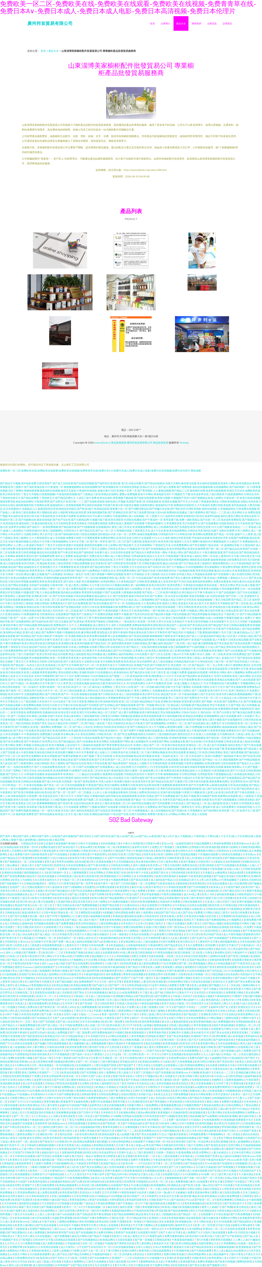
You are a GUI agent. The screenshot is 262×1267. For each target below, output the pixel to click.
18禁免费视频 (181, 1094)
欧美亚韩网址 (35, 577)
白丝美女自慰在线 (54, 919)
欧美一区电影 (134, 1221)
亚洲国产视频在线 (39, 1228)
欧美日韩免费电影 (236, 654)
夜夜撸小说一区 (119, 508)
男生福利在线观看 (92, 505)
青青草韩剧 (122, 1159)
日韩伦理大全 (154, 799)
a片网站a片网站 (177, 814)
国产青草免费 (109, 745)
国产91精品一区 (20, 683)
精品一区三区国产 (108, 712)
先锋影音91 (235, 1123)
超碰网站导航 (231, 545)
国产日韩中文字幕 (88, 1112)
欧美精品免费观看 (84, 1141)
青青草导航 (119, 1101)
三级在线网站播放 (108, 923)
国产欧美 (188, 1185)
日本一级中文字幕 (111, 981)
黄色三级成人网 (150, 1014)
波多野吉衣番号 (43, 639)
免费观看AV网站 (204, 850)
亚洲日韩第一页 (170, 1039)
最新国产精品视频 (236, 1148)
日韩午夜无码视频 (68, 850)
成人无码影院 (65, 992)
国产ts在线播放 (54, 574)
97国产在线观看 (112, 592)
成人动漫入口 (102, 752)
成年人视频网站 (236, 672)
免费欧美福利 (48, 847)
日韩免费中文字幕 (238, 668)
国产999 (51, 916)
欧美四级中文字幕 (109, 1007)
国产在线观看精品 (232, 777)
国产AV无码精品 (122, 650)
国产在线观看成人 (105, 766)
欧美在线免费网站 (235, 1112)
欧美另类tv (154, 865)
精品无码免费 (60, 654)
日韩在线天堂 (247, 556)
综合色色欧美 (45, 770)
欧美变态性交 (50, 1090)
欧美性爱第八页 (218, 1257)
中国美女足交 (108, 570)
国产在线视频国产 (219, 937)
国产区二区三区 (117, 541)
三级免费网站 (151, 1105)
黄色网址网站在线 (178, 1010)
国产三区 (174, 1166)
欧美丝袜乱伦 (152, 792)
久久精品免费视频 (50, 592)
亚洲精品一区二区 (246, 1025)
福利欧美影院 (110, 701)
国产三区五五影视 (160, 654)
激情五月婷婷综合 (251, 879)
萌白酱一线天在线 (60, 719)
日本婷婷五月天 (110, 1112)
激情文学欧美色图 (181, 537)
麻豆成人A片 (101, 1090)
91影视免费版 (184, 1152)
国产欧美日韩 (18, 777)
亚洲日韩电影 (207, 865)
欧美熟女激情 (9, 1148)
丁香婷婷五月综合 (18, 646)
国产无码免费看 (161, 803)
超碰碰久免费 (185, 1192)
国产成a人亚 (251, 1236)
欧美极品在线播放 (224, 679)
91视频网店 (235, 919)
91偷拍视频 (255, 1199)
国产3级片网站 (184, 1159)
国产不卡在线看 (224, 1185)
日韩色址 (50, 1083)
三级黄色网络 (124, 1010)
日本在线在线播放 (217, 883)
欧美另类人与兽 (83, 1159)
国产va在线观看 (66, 1214)
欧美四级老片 (205, 675)
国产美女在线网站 (92, 1166)
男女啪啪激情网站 (39, 657)
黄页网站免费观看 (203, 534)
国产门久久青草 (59, 683)
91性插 (26, 1050)
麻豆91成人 (138, 887)
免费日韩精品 (82, 675)
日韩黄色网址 (147, 1079)
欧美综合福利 (104, 497)
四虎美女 (59, 865)
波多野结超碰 (212, 516)
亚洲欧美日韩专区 (138, 1108)
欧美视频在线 (198, 1112)
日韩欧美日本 (65, 1141)
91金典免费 (158, 934)
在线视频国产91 (110, 1228)
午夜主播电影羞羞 (212, 552)
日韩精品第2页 (40, 745)
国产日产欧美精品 (232, 1236)
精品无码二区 (223, 948)
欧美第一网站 (160, 552)
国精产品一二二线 (127, 1130)
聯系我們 (196, 23)
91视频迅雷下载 (30, 592)
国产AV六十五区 (64, 675)
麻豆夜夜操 (180, 1134)
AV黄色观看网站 (212, 726)
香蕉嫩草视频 (192, 988)
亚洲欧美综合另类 (10, 977)
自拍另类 (211, 916)
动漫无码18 (206, 1076)
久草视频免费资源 (116, 697)
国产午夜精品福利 (132, 1123)
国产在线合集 (32, 1159)
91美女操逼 (222, 1214)
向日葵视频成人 (164, 959)
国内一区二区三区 (68, 1126)
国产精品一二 (173, 628)
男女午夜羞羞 (217, 705)
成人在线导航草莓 (113, 1079)
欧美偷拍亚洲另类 (10, 1050)
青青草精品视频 (205, 570)
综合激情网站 (48, 1210)
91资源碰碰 (227, 1119)
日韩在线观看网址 (161, 1250)
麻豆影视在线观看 (177, 748)
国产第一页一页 (61, 792)
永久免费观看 (7, 759)
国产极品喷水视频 (160, 614)
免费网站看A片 (127, 606)
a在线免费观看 (129, 992)
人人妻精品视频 (162, 490)
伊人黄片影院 (50, 1105)
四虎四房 (67, 1188)
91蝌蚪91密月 (249, 1017)
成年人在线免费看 (121, 625)
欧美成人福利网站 (49, 974)
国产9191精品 (240, 1108)
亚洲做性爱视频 (178, 737)
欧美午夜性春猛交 (149, 712)
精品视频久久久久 (101, 956)
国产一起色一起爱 (23, 617)
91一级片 (159, 988)
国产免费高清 (192, 697)
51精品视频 (217, 974)
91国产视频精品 (198, 497)
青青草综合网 (110, 719)
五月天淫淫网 (110, 1192)
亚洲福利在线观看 (26, 759)
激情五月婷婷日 (147, 734)
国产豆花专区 (208, 694)
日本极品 (207, 872)
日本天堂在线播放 (90, 1021)
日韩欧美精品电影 (31, 610)
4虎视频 (107, 912)
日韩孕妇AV (223, 850)
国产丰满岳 (131, 1079)
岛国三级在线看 (117, 1261)
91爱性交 (22, 1170)
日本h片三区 (115, 1050)
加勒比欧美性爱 (77, 512)
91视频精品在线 (71, 632)
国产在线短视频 (140, 559)
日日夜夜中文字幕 (41, 941)
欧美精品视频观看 (66, 1185)
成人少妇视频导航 (163, 526)
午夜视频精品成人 (223, 774)
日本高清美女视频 (194, 916)
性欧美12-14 (118, 1236)
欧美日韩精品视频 (186, 1243)
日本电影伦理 (65, 934)
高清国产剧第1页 (135, 501)
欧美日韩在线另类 (89, 876)
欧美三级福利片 (203, 563)
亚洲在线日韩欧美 (44, 752)
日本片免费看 (187, 1123)
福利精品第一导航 (52, 1159)
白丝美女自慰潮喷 (178, 596)
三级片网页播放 (109, 1061)
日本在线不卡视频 (68, 1225)
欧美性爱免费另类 (77, 1047)
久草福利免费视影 (221, 843)
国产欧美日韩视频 (23, 792)
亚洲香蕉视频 (175, 763)
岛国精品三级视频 (13, 606)
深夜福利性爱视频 (26, 548)
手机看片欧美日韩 (113, 505)
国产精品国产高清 (218, 625)
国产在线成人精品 (165, 599)
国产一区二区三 (22, 1116)
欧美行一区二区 (179, 755)
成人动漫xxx (138, 1145)
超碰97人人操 (196, 999)
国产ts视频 (167, 1116)
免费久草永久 (197, 654)
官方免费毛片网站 (160, 1265)
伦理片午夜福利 (112, 927)
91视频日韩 (120, 1032)
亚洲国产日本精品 (234, 1181)
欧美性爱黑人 (175, 585)
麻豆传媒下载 (216, 748)
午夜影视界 (252, 1079)
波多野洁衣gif (37, 1032)
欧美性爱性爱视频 (19, 1076)
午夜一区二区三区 (163, 679)
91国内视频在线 (170, 1130)
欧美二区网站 (83, 748)
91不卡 (131, 1025)
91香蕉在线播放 (164, 952)
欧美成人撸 (201, 1068)
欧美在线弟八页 (116, 1025)
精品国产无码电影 (89, 705)
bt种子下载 (11, 1014)
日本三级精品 (251, 1192)
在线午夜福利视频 (18, 541)
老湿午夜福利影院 (114, 770)
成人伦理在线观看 (114, 1166)
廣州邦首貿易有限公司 (50, 23)
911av (189, 1199)
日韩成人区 (13, 956)
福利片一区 (138, 1017)
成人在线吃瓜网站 (242, 574)
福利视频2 (103, 1141)
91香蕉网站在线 (82, 977)
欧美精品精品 (105, 650)
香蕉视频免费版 (234, 748)
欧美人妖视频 (199, 985)
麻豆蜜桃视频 (205, 643)
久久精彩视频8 (58, 799)
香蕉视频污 (239, 1137)
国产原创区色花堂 (216, 1145)
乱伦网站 (84, 1083)
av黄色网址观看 (174, 726)
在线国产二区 (17, 887)
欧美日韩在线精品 (86, 923)
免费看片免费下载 (179, 985)
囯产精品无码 (87, 530)
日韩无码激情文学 (71, 974)
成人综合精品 (116, 777)
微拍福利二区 (26, 523)
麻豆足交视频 (125, 1156)
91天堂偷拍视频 (195, 617)
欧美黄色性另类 (219, 537)
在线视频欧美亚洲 (10, 781)
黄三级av (18, 988)
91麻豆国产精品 (58, 1199)
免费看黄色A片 (58, 603)
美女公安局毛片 (137, 1086)
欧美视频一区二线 (105, 847)
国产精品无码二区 (100, 643)
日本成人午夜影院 (104, 1017)
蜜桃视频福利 (103, 890)
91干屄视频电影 (61, 1054)
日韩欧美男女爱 (176, 857)
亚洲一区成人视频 (177, 683)
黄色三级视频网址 (53, 530)
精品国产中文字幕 (125, 1177)
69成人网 (125, 952)
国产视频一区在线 (212, 701)
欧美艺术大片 (164, 908)
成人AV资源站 (194, 857)
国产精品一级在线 (94, 723)
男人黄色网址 (144, 1243)
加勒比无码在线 (249, 501)
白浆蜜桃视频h (47, 494)
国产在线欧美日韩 (176, 708)
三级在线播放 (28, 948)
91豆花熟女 (229, 1014)
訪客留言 (227, 23)
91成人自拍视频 (96, 588)
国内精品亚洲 (208, 1108)
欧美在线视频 (47, 876)
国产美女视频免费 (236, 686)
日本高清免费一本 (98, 945)
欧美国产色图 (194, 719)
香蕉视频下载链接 (123, 497)
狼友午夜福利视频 (223, 1025)
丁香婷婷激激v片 (123, 690)
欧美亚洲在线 (197, 883)
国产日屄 (199, 1159)
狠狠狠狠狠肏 (174, 1177)
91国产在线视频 (162, 1072)
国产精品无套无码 (82, 1265)
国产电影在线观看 (144, 497)
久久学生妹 (40, 1116)
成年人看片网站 (36, 1047)
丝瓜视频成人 (106, 799)
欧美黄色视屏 (171, 1043)
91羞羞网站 (234, 908)
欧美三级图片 (15, 486)
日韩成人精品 (245, 635)
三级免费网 (181, 847)
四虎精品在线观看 (65, 1239)
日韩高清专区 (152, 916)
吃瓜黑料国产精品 (71, 570)
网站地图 (196, 470)
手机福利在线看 (201, 537)
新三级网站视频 (65, 679)
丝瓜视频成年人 (85, 1065)
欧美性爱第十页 (132, 563)
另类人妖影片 (106, 781)
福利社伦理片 (81, 777)
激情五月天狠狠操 (220, 603)
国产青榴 (227, 1206)
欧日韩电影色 (50, 643)
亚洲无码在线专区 (156, 748)
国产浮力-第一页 (55, 1119)
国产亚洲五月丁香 (81, 617)
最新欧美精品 (172, 668)
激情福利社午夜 (164, 505)
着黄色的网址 (26, 748)
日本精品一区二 (230, 1054)
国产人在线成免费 (44, 766)
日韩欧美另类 (89, 850)
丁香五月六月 (21, 661)
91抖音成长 (145, 948)
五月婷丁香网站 (12, 770)
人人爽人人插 (21, 545)
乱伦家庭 (212, 1065)
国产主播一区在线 (51, 1014)
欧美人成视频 (31, 672)
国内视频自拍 (50, 777)
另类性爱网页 (154, 1254)
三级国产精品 (196, 890)
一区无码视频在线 (64, 1065)
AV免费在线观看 (105, 887)
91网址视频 (215, 1017)
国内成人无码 (50, 610)
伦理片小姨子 (71, 1014)
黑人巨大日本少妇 (192, 1130)
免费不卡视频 (121, 614)
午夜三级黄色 (18, 806)
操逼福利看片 (81, 556)
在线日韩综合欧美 (84, 803)
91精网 (116, 1116)
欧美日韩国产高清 (211, 934)
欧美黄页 (251, 1083)
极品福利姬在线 (44, 523)
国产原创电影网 (56, 1166)
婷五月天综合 (20, 1261)
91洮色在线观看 (91, 737)
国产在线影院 (182, 526)
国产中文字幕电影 (192, 628)
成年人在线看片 (246, 715)
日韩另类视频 (239, 850)
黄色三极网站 (21, 537)
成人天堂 (155, 1174)
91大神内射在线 (204, 661)
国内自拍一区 (208, 712)
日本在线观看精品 (228, 1043)
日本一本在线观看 (250, 588)
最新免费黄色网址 (219, 781)
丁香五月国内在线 (64, 905)
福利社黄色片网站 (230, 516)
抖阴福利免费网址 (195, 1065)
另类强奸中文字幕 (250, 974)
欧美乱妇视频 (61, 985)
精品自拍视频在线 (17, 894)
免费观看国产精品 (132, 1228)
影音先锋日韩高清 (87, 1134)
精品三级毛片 (223, 912)
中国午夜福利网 (176, 970)
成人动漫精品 (84, 1145)
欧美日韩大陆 (31, 516)
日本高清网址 (87, 999)
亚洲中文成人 (127, 1152)
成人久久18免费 (176, 1170)
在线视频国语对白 (222, 1097)
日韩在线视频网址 (77, 930)
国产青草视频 (158, 1101)
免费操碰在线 (250, 541)
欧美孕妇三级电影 (23, 603)
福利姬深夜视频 (225, 894)
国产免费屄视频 (20, 810)
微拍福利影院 (13, 610)
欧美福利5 (30, 1246)
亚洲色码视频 (51, 577)
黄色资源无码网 (91, 788)
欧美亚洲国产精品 (94, 730)
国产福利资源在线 (34, 486)
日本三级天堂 (158, 672)
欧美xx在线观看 (192, 799)
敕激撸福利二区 (30, 599)
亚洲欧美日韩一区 (42, 596)
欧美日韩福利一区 (56, 872)
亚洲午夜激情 (47, 686)
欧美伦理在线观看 (176, 752)
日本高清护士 (196, 755)
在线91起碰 (61, 988)
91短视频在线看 (186, 570)
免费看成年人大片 (64, 625)
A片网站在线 (22, 1065)
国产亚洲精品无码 (118, 512)
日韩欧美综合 (125, 665)
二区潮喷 (254, 1032)
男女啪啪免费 (163, 657)
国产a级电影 (156, 868)
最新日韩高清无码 (139, 596)
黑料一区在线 (210, 556)
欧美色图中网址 (207, 1043)
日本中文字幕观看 (84, 752)
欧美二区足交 (176, 956)
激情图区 (190, 967)
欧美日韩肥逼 (108, 1156)
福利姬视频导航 (25, 505)
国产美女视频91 (199, 545)
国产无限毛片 (57, 501)
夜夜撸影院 (124, 847)
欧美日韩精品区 (193, 759)
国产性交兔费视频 (127, 734)
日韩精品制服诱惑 (34, 883)
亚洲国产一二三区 (49, 1072)
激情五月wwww (24, 967)
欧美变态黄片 (73, 657)
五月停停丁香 (70, 1003)
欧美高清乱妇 (128, 661)
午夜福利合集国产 (216, 1159)
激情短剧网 (6, 1061)
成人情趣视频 (76, 1043)
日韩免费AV (242, 876)
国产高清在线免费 (240, 643)
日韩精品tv (240, 1199)
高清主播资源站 (250, 1054)
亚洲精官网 (16, 1246)
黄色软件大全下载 (123, 628)
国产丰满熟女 (22, 726)
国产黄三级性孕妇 (120, 1090)
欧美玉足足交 (163, 1094)
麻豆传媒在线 (211, 1217)
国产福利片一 (34, 526)
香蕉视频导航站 (151, 1206)
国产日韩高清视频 (63, 596)
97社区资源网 (169, 963)
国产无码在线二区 (217, 970)
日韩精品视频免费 (239, 625)
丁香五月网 (21, 927)
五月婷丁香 (122, 1145)
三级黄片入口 (157, 516)
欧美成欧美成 (76, 730)
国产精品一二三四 (216, 512)
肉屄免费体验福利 (102, 1032)
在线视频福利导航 (90, 1126)
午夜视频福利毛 (135, 1043)
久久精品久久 (195, 683)
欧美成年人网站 (227, 483)
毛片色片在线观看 (99, 1108)
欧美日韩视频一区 (198, 974)
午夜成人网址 (175, 552)
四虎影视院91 (174, 897)
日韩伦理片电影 (48, 708)
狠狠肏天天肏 (227, 1065)
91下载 (144, 992)
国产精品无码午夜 (117, 1174)
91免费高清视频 (104, 614)
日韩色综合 (65, 996)
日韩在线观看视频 (56, 1043)
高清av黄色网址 (72, 715)
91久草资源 (59, 1148)
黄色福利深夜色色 (136, 1199)
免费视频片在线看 (50, 734)
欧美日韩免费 (240, 912)
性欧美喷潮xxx (22, 1061)
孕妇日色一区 (162, 705)
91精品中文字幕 (191, 777)
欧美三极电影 (165, 1079)
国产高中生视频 (19, 916)
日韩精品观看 (27, 996)
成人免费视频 (37, 1232)
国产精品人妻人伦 (17, 959)
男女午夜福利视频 (123, 657)
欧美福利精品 (241, 916)
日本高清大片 (44, 701)
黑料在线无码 (233, 646)
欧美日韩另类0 (8, 996)
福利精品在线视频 (21, 588)
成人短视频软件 (139, 741)
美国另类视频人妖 (199, 596)
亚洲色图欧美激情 (10, 1083)
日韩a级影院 (236, 1057)
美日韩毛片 (220, 1123)
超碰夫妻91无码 (107, 490)
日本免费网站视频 (31, 705)
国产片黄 (180, 959)
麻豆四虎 (113, 1206)
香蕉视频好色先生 (41, 985)
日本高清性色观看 (120, 552)
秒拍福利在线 (210, 708)
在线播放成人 (36, 788)
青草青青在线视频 (208, 588)
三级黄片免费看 (43, 1163)
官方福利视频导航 (172, 715)
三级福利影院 (73, 1170)
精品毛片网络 (80, 1236)
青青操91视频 (60, 970)
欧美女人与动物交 (22, 879)
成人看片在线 (81, 814)
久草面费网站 (229, 1243)
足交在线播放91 (12, 508)
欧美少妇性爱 (226, 792)
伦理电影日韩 (197, 847)
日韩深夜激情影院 (132, 1170)
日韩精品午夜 (188, 668)
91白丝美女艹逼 (62, 701)
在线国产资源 (249, 1130)
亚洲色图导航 (188, 1261)
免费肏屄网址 (108, 537)
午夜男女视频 (89, 1137)
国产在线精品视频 (10, 705)
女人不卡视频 (156, 726)
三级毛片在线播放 (96, 1261)
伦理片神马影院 (214, 857)
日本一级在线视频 (41, 1065)
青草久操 (49, 861)
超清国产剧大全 (160, 872)
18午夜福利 (96, 1148)
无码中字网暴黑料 (44, 675)
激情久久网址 (170, 603)
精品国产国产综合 (165, 912)
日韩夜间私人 (113, 621)
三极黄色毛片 (147, 930)
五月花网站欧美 (226, 734)
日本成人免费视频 (78, 646)
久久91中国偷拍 (155, 970)
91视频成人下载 (193, 632)
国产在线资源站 (197, 723)
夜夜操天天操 (182, 1246)
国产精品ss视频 (213, 923)
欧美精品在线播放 (193, 715)
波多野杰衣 (96, 1105)
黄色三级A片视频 (212, 719)
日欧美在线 (131, 1021)
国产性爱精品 (28, 999)
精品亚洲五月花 (145, 1214)
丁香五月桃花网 (222, 599)
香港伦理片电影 (65, 1068)
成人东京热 (104, 1076)
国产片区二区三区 (10, 755)
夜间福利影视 (72, 1137)
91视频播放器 (232, 1090)
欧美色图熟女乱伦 (149, 1130)
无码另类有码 (178, 657)
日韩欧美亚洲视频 (147, 581)
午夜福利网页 (156, 945)
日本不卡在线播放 (61, 1010)
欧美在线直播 (185, 1086)
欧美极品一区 (119, 1108)
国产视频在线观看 (125, 705)
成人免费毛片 (213, 723)
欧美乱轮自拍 (99, 1039)
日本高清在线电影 (200, 981)
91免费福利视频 (83, 559)
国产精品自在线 (160, 781)
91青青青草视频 (216, 730)
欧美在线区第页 (43, 730)
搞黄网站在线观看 (228, 795)
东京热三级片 (68, 810)
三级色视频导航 (91, 715)
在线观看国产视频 (66, 614)
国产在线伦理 (44, 865)
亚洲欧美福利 (86, 672)
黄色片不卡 (185, 992)
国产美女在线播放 (155, 777)
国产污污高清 (237, 770)
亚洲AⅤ (171, 1257)
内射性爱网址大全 (208, 1243)
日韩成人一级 (71, 927)
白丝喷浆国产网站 (159, 741)
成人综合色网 (123, 766)
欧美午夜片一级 (104, 883)
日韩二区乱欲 (85, 1116)
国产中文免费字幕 (199, 785)
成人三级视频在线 (166, 1214)
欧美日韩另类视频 (198, 621)
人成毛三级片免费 (86, 497)
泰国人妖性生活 (87, 937)
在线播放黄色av (161, 690)
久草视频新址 (195, 810)
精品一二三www (90, 1014)
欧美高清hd (44, 1257)
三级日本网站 (39, 588)
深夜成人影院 (8, 1137)
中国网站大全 (42, 719)
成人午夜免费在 (169, 1261)
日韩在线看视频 (77, 1123)
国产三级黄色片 (85, 614)
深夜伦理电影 (42, 603)
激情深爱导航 (7, 501)
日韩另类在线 (251, 719)
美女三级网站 (57, 763)
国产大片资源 (120, 708)
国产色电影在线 (194, 1163)
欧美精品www (57, 1123)
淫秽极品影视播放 (130, 715)
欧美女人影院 (245, 1061)
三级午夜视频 (227, 1050)
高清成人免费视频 (217, 577)
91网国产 (237, 996)
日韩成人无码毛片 (182, 996)
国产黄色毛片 (48, 1141)
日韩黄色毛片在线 (215, 1010)
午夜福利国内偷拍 (108, 937)
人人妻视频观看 (78, 872)
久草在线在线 (106, 690)
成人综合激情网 (238, 883)
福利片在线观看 (81, 897)
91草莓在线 (229, 905)
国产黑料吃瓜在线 (124, 1243)
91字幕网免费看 (91, 537)
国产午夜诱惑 (173, 777)
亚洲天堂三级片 (61, 639)
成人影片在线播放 (217, 745)
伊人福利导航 (32, 981)
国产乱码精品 (107, 705)
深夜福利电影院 (137, 945)
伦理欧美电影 (193, 508)
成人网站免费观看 (127, 948)
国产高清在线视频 (139, 635)
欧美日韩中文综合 (150, 694)
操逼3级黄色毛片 (32, 912)
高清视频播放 (23, 1174)
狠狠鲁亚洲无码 (25, 556)
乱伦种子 (133, 1261)
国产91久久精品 (124, 599)
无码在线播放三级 (110, 843)
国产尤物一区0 (192, 1177)
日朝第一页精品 (165, 1152)
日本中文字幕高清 (150, 1126)
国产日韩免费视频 (240, 1214)
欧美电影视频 (176, 1217)
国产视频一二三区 (119, 675)
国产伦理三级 (62, 1079)
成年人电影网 (60, 512)
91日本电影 (202, 1028)
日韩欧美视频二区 (134, 1039)
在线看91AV (97, 967)
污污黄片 (94, 930)
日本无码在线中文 (197, 927)
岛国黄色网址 (147, 505)
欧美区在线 (90, 1152)
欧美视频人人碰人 (247, 865)
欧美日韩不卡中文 (218, 690)
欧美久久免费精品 (147, 806)
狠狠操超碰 (160, 1025)
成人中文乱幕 (158, 530)
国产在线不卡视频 (245, 977)
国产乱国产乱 (200, 937)
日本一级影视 (119, 934)
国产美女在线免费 (249, 610)
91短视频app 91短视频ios (16, 1094)
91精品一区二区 (71, 879)
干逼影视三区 (231, 614)
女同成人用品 (184, 574)
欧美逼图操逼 (244, 1246)
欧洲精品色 (175, 1185)
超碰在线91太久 (51, 1152)
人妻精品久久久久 (238, 577)
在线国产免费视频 (238, 537)
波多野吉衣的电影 (25, 868)
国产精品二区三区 (241, 599)
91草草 (26, 1108)
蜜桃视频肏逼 (62, 1028)
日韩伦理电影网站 (120, 1141)
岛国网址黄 (217, 1148)
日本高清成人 (178, 803)
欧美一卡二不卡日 (149, 1054)
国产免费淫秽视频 (68, 755)
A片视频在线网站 (120, 585)
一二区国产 (202, 1007)
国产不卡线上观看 (137, 697)
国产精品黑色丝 (245, 788)
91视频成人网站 (195, 610)
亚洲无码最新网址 (222, 977)
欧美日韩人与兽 (211, 1236)
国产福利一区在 (81, 1054)
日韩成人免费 (106, 959)
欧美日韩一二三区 (53, 952)
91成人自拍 (246, 1003)
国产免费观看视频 (87, 905)
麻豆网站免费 (88, 632)
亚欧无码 (34, 927)
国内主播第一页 (133, 770)
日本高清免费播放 (196, 1017)
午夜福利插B (36, 1119)
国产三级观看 (199, 690)
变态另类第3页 (98, 563)
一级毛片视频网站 (18, 788)
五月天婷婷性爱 (62, 523)
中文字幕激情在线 (214, 683)
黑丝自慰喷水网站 (68, 672)
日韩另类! (223, 988)
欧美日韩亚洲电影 (142, 952)
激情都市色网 (197, 490)
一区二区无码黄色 (173, 1163)
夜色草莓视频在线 (194, 1203)
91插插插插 (160, 999)
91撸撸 (194, 1072)
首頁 (152, 23)
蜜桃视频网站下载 (247, 694)
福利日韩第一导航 (47, 759)
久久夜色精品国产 (126, 581)
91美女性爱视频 (199, 650)
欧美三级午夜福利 (194, 897)
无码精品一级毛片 (73, 574)
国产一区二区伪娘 (144, 686)
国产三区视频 (143, 1072)
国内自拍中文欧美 (94, 1188)
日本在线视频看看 (75, 785)
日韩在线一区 (231, 497)
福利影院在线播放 (29, 1203)
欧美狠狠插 (234, 861)
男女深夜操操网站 (170, 712)
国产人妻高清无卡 (73, 661)
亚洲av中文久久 (149, 486)
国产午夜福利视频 (108, 610)
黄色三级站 (213, 1101)
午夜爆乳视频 (231, 617)
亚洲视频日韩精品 (123, 996)
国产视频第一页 (32, 952)
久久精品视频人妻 (173, 759)
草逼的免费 (183, 1257)
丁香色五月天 (126, 610)
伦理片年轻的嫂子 (138, 1097)
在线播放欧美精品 (60, 1181)
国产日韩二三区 (235, 596)
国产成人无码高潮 (63, 483)
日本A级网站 (194, 1228)
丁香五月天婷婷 (54, 545)
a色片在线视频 (228, 715)
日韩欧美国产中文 (159, 1199)
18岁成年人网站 (168, 1123)
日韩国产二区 (76, 723)
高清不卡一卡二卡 (46, 996)
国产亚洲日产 (124, 977)
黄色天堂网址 (35, 1137)
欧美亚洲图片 (216, 650)
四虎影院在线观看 (45, 992)
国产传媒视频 (147, 1148)
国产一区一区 (156, 745)
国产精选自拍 (245, 657)
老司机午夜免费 (135, 1166)
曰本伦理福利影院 (171, 1014)
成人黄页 (149, 1047)
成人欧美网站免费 (43, 1061)
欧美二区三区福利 (129, 701)
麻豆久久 (168, 937)
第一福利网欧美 (139, 585)
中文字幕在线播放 (109, 1137)
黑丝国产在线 (97, 1047)
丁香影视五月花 (141, 530)
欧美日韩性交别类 (200, 526)
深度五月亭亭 (192, 1126)
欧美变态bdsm (63, 977)
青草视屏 (93, 1163)
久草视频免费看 (197, 1134)
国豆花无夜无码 (82, 901)
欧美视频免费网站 (143, 526)
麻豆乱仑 (114, 992)
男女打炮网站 (112, 785)
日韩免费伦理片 (9, 948)
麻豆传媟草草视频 (195, 766)
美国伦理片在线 (33, 690)
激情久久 (22, 1196)
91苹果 (78, 1188)
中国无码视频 (179, 614)
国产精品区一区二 (202, 665)
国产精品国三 (191, 1014)
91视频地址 (29, 977)
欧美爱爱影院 (242, 570)
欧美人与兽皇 (205, 952)
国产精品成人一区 (196, 803)
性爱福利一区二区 (142, 959)
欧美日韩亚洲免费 (196, 956)
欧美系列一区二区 (82, 948)
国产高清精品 (23, 635)
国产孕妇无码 (178, 508)
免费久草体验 (87, 1130)
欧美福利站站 (121, 672)
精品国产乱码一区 (171, 694)
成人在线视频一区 (139, 516)
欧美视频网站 (32, 1039)
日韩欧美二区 (136, 752)
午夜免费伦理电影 (230, 566)
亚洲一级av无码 (204, 1185)
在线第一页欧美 (247, 1243)
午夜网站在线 (42, 505)
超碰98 (214, 1007)
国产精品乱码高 (51, 737)
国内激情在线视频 (157, 646)
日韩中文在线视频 (171, 1054)
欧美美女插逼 (62, 897)
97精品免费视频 (81, 563)
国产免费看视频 (65, 923)
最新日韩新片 (36, 545)
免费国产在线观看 (96, 668)
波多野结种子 (183, 639)
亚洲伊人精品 (141, 745)
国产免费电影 (184, 486)
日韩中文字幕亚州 (157, 632)
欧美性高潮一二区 (145, 1156)
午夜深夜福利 (49, 850)
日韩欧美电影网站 (250, 847)
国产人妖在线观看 (245, 679)
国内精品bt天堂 (107, 534)
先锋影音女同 (209, 799)
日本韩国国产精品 (163, 948)
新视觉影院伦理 (47, 508)
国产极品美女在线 (140, 672)
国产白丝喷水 (224, 712)
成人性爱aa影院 (230, 610)
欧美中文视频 (180, 1090)
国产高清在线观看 (10, 599)
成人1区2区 (73, 1166)
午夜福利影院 (223, 996)
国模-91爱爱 (118, 1221)
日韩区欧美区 (107, 1003)
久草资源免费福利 (25, 1192)
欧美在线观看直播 (151, 715)
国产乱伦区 (105, 1068)
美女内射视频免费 (114, 1105)
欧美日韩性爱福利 (166, 876)
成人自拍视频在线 (161, 810)
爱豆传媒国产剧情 (207, 795)
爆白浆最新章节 (65, 1101)
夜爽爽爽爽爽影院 (47, 803)
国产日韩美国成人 (231, 628)
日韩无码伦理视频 (18, 581)
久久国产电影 (233, 705)
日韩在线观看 (228, 763)
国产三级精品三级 (88, 494)
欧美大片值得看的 (42, 897)
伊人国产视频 (86, 755)
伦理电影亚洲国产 (156, 1036)
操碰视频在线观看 (100, 916)
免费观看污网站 (235, 992)
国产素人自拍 (45, 1028)
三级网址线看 (231, 1017)
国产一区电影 (50, 1130)
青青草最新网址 (49, 672)
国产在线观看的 (209, 523)
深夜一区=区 (162, 1141)
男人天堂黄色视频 (201, 1083)
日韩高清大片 (71, 530)
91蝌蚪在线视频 (114, 574)
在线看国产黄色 (120, 1185)
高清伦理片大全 (200, 1003)
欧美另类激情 (81, 566)
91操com (85, 1039)
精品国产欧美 (23, 905)
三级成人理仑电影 (51, 1261)
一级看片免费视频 (186, 948)
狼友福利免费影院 (231, 519)
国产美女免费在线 (245, 981)
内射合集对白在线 (242, 581)
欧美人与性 (208, 894)
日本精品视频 (223, 963)
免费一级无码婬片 (178, 1119)
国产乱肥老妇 (76, 621)
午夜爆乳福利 (155, 1236)
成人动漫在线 (30, 1210)
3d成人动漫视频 (214, 617)
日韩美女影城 (231, 741)
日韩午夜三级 (139, 617)
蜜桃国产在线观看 (134, 523)
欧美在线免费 (162, 577)
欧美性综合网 (143, 785)
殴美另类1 (215, 905)
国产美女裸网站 (236, 737)
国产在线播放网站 (21, 621)
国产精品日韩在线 (172, 1126)
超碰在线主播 (97, 683)
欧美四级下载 (50, 806)
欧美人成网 (154, 967)
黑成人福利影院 (77, 654)
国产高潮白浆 (179, 810)
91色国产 (22, 1181)
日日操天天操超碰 (206, 1166)
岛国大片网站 (173, 483)
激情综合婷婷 (123, 679)
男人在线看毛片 (169, 1076)
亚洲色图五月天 (49, 566)
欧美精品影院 (101, 508)
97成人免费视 (138, 890)
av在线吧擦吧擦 (22, 559)
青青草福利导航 (158, 1032)
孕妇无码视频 (87, 1221)
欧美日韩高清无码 (10, 494)
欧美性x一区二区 (32, 1126)
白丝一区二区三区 (42, 905)
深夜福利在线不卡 (102, 708)
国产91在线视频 (225, 865)
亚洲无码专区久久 (116, 683)
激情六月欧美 (44, 548)
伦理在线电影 (217, 596)
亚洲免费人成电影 (172, 967)
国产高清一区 (196, 930)
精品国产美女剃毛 (78, 1148)
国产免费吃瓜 (163, 996)
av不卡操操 (95, 1079)
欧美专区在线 (124, 537)
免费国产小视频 (88, 806)
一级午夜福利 (158, 610)
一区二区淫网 (129, 1054)
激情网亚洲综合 (242, 665)
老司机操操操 (239, 505)
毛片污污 (66, 1108)
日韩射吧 (152, 1196)
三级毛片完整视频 (45, 908)
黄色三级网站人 (143, 690)
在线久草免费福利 (96, 1119)
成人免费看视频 (179, 1181)
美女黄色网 (252, 992)
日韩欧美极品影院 (152, 563)
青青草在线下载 (145, 1068)
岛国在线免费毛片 (23, 766)
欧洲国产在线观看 (108, 806)
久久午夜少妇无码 (99, 585)
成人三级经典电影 (158, 737)
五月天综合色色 (25, 675)
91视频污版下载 (98, 519)
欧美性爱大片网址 (241, 988)
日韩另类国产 (44, 483)
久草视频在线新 (123, 530)
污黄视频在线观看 (131, 592)
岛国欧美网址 (31, 534)
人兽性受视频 (137, 1036)
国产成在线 (177, 1199)
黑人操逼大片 (126, 1072)
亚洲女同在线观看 (165, 606)
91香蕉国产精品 (95, 785)
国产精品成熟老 (200, 705)
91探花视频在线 (220, 770)
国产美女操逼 (221, 643)
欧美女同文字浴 (227, 788)
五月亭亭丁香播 (122, 559)
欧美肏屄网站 (142, 610)
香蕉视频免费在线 (171, 1105)
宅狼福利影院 (84, 628)
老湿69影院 (212, 930)
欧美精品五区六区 (55, 1036)
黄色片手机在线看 (97, 763)
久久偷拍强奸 (247, 545)
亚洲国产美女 (39, 723)
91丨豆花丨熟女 (29, 1021)
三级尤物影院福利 (167, 734)
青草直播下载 (171, 519)
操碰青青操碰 (218, 559)
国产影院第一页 (112, 1123)
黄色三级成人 (194, 657)
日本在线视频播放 (96, 992)
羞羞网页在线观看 (113, 774)
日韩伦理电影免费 (123, 912)
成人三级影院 (246, 795)
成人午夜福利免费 (196, 730)
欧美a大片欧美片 (135, 723)
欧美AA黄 (97, 897)
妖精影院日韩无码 (194, 516)
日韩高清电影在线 (137, 985)
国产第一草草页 (99, 541)
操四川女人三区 (156, 617)
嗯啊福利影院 (245, 1261)
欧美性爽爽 (219, 1036)
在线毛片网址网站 (177, 1097)
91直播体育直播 (189, 588)
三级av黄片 (224, 1108)
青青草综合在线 (170, 588)
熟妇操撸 (195, 1116)
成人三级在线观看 (167, 1156)
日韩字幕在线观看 (247, 1065)
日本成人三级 (212, 901)
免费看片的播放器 (231, 1101)
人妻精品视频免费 (134, 970)
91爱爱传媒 (237, 1083)
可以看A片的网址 (102, 516)
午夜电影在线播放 (193, 585)
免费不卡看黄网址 (141, 1159)
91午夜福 (179, 905)
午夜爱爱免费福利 (96, 1097)
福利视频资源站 (229, 941)
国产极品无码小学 (234, 890)
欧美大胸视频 (56, 745)
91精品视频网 (202, 843)
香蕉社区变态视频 (10, 592)
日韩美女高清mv (117, 548)
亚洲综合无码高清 (103, 726)
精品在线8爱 (236, 872)
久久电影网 (104, 850)
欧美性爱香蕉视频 (149, 1021)
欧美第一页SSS (30, 847)
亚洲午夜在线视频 (170, 792)
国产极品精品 (251, 752)
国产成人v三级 (194, 635)
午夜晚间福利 (97, 795)
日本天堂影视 (79, 701)
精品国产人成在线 (176, 625)
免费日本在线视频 (100, 1101)
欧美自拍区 (103, 1221)
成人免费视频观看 (87, 1007)
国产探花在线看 (140, 879)
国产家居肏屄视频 (34, 650)
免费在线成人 (116, 523)
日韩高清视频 (34, 777)
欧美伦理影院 (115, 519)
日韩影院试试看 (9, 999)
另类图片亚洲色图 (10, 1036)
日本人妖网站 (110, 545)
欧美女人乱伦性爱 (102, 1177)
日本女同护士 (15, 534)
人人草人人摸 (209, 1050)
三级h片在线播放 (175, 923)
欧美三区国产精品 (131, 854)
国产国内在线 (73, 650)
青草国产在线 (66, 1232)
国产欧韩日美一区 (50, 1007)
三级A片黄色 (236, 1254)
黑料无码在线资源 (170, 788)
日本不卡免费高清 (156, 683)
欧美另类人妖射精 (247, 897)
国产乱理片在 (81, 1057)
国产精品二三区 (180, 490)
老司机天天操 (139, 759)
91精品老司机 (139, 1217)
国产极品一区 (138, 799)
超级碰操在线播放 (10, 908)
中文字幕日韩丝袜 (44, 617)
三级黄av (35, 1221)
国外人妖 (14, 1265)
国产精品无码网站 (79, 1254)
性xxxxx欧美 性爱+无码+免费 (244, 1159)
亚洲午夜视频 (245, 901)
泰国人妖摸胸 (39, 715)
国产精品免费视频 (168, 806)
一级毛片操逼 (52, 810)
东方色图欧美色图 (110, 661)
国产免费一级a (61, 941)
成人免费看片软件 (20, 854)
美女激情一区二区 (181, 665)
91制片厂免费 (97, 919)
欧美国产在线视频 (202, 639)
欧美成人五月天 (64, 814)
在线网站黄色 (130, 908)
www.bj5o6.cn (102, 442)
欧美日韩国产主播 (84, 1217)
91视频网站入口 (67, 916)
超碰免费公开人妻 (153, 770)
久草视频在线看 (244, 1166)
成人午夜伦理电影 (120, 556)
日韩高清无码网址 (120, 865)
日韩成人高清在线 (127, 1003)
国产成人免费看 (167, 486)
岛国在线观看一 (157, 956)
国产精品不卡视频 (10, 483)
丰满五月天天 (253, 1254)
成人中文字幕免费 (184, 679)
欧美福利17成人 (212, 657)
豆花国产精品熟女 (197, 959)
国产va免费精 (210, 1116)
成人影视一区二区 (125, 577)
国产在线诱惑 (120, 596)
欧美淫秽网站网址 (28, 708)
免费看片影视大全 (157, 814)
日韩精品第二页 (24, 992)
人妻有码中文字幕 (228, 556)
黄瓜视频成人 (28, 1028)
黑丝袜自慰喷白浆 (214, 1105)
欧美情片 (114, 854)
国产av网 (77, 1181)
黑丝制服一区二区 (121, 810)
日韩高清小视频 (247, 1232)
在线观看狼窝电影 (52, 945)
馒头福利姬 (210, 1130)
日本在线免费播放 (76, 865)
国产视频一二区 (207, 1137)
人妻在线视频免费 (36, 1003)
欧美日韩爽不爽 (177, 999)
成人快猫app (22, 985)
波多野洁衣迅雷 (43, 1079)
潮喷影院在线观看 (200, 559)
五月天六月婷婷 (238, 621)
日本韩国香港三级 (66, 876)
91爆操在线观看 (115, 588)
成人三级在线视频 (129, 694)
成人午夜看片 (220, 639)
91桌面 (166, 1061)
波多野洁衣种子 (141, 847)
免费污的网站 (147, 908)
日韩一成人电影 (189, 643)
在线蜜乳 (89, 887)
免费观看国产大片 (89, 981)
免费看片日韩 (127, 785)
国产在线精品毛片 (42, 1017)
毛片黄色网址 (57, 930)
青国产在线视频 (98, 1199)
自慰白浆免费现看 (229, 1196)
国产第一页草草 (85, 883)
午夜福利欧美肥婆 (242, 1086)
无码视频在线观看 (44, 923)
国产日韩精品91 (139, 726)
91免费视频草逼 (30, 614)
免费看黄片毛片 (245, 1119)
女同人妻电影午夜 (205, 806)
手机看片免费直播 (103, 1010)
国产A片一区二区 (89, 665)
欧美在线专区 (247, 967)
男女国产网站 (154, 1145)
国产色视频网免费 (44, 556)
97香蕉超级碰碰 (116, 668)
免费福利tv (103, 1217)
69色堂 (68, 1159)
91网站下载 (247, 923)
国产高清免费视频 (15, 876)
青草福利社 (251, 1036)
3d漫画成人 (197, 908)
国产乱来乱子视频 (186, 795)
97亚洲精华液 (182, 1250)
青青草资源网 (110, 1126)
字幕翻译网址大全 (250, 683)
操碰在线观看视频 (91, 927)
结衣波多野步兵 (108, 1152)
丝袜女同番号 (136, 483)
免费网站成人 (69, 1086)
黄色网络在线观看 (176, 730)
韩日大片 (195, 1210)
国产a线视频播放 (227, 799)
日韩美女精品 (225, 1210)
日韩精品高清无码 (134, 774)
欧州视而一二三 (158, 1119)
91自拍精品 (35, 1101)
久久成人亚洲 (8, 1221)
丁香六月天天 (66, 795)
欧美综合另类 (8, 1196)
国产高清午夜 (65, 803)
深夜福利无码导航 (173, 1145)
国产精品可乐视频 (199, 1097)
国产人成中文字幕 (170, 1232)
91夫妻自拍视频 (140, 1185)
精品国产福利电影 (84, 552)
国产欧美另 (151, 1123)
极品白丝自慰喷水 (92, 774)
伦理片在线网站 (138, 814)
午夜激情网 (26, 857)
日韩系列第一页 (59, 585)
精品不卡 (77, 1028)
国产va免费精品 (91, 570)
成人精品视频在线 (95, 697)
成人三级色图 (32, 945)
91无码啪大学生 (96, 1036)
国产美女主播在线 (180, 577)
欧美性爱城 (65, 1090)
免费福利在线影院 (184, 505)
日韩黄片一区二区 (177, 723)
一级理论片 (53, 883)
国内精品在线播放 (71, 592)
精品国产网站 (15, 566)
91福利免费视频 (66, 908)
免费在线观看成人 (155, 730)
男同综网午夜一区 (249, 1126)
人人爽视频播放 (83, 625)
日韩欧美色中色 (119, 752)
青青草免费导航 (40, 1010)
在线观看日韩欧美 (242, 959)
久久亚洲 (233, 1003)
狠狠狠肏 (110, 1148)
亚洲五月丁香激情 (194, 919)
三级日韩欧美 (216, 494)
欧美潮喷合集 (66, 643)
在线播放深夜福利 (118, 792)
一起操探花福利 (183, 843)
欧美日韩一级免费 (112, 1021)
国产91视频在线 (252, 650)
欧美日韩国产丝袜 (129, 719)
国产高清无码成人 (239, 661)
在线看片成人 (102, 552)
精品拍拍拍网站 (25, 501)
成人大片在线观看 (68, 806)
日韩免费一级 (34, 795)
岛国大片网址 (176, 1017)
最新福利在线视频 (50, 490)
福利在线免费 (75, 799)
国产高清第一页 (89, 1003)
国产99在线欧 (117, 857)
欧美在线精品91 (133, 919)
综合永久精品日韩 (58, 723)
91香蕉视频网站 (59, 541)
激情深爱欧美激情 (121, 643)
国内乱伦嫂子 (211, 530)
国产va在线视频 (234, 650)
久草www (23, 941)
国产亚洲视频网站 (156, 723)
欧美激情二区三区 (120, 803)
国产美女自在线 (221, 1032)
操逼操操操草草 (54, 774)
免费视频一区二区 (62, 726)
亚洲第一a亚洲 (155, 890)
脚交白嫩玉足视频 (34, 574)
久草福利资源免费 (176, 887)
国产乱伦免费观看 (78, 603)
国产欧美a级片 (85, 508)
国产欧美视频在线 (108, 486)
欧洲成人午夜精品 (106, 1086)
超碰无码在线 (17, 1090)
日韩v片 (52, 1094)
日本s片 (142, 923)
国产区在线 (43, 1156)
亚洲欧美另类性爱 (80, 854)
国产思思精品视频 (185, 854)
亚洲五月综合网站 (87, 712)
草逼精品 (118, 916)
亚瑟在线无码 (50, 795)
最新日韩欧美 (209, 1047)
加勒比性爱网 (227, 530)
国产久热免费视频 (182, 1061)
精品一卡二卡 (18, 785)
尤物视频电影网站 (34, 694)
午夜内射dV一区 (250, 945)
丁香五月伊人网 (24, 1236)
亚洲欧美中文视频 (179, 1032)
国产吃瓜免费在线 (13, 741)
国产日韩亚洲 (52, 694)
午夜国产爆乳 (233, 887)
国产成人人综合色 (82, 726)
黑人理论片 (53, 1108)
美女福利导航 (241, 948)
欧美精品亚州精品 (66, 508)
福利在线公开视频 (115, 501)
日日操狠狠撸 (9, 974)
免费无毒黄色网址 (174, 1236)
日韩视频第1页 (243, 1163)
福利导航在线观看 (101, 748)
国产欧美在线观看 (157, 697)
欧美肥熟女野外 (154, 974)
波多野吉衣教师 (174, 516)
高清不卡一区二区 (81, 686)
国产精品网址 (190, 675)
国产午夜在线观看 (244, 792)
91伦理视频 (116, 1196)
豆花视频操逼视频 (224, 1246)
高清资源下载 (34, 806)
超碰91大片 (93, 1228)
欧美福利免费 (191, 1054)
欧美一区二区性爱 (205, 1225)
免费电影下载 (198, 577)
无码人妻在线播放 (155, 708)
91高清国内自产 (247, 1170)
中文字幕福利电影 (157, 763)
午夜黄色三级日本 (20, 897)
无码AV (134, 901)
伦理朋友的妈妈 (201, 1079)
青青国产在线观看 (125, 1232)
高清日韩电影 (194, 708)
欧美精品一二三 (239, 526)
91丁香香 (81, 945)
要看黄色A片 (56, 1050)
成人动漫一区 (31, 628)
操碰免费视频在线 (30, 1025)
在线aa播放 (6, 1257)
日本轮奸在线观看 (139, 934)
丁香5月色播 (201, 1239)
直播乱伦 (247, 999)
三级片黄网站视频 (155, 752)
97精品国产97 (60, 1177)
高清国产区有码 (28, 974)
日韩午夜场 (49, 912)
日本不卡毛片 (217, 686)
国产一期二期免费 (80, 1032)
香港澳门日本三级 (107, 999)
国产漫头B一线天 (44, 1057)
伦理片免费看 (168, 941)
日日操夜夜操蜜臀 (39, 1254)
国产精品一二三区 (152, 592)
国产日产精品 (186, 563)
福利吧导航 (93, 970)
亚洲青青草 (41, 1123)
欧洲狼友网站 (128, 1112)
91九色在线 (113, 1047)
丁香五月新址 (143, 1065)
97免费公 (36, 1076)
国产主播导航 (134, 541)
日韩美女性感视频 (230, 854)
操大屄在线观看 (41, 1217)
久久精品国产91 (54, 697)
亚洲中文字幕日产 (228, 945)
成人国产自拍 (210, 788)
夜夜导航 (144, 1250)
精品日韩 (17, 981)
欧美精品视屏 (142, 628)
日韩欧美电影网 (252, 868)
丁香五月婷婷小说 (84, 679)
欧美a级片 (206, 1072)
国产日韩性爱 (115, 563)
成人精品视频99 (217, 1254)
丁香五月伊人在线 (123, 686)
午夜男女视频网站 (194, 763)
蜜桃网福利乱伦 (149, 1261)
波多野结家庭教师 (216, 490)
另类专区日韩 (8, 890)
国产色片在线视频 (39, 1177)
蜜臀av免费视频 (128, 494)
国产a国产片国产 (65, 748)
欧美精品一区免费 (55, 788)
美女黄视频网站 (91, 581)
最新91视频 (38, 1166)
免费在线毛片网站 (99, 556)
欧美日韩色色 (241, 1206)
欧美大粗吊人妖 (69, 1130)
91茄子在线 (48, 1221)
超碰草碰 (250, 1076)
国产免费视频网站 (179, 559)
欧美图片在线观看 (73, 545)
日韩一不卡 (165, 1007)
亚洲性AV (193, 1108)
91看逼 (56, 1086)
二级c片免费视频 (192, 726)
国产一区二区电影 (88, 1061)
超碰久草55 (44, 890)
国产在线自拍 (231, 552)
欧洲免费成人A (157, 675)
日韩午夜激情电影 (39, 799)
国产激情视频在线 (120, 988)
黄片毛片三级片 (130, 1014)
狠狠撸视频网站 (73, 486)
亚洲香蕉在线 (73, 788)
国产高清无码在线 (139, 614)
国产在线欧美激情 (94, 501)
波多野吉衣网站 (17, 526)
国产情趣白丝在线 (159, 508)
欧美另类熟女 (79, 523)
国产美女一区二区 (54, 785)
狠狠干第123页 (215, 897)
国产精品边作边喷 (211, 777)
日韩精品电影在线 (184, 661)
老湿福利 (48, 988)
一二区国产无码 (151, 1050)
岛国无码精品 (163, 1090)
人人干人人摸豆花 (74, 1174)
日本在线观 (64, 967)
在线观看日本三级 (248, 1047)
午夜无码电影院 (244, 1185)
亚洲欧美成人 (111, 941)
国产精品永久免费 (141, 552)
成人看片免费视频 (129, 712)
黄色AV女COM (231, 999)
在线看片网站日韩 (99, 646)
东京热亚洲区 (179, 1141)
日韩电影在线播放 (34, 774)
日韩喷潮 (247, 1196)
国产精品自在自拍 (76, 763)
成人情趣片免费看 (176, 672)
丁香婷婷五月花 (162, 545)
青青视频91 (164, 1112)
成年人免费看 (244, 1050)
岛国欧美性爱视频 (62, 1217)
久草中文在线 (163, 621)
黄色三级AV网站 (241, 675)
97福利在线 (150, 1221)
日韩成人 (20, 1003)
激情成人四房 (31, 679)
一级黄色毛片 (186, 806)
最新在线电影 (44, 519)
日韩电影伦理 (166, 534)
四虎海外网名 (37, 959)
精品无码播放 (94, 654)
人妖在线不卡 (72, 745)
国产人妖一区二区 (93, 1250)
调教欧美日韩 (95, 701)
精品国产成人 (164, 1068)
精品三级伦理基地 (74, 697)
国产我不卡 (251, 1057)
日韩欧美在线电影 (216, 908)
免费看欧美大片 (115, 1188)
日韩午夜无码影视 (198, 781)
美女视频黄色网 (164, 1225)
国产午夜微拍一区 (128, 1203)
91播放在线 (141, 1265)
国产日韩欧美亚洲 (84, 759)
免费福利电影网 (141, 625)
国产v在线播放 (85, 741)
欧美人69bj (68, 1007)
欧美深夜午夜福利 (17, 1032)
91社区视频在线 (99, 675)
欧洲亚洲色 (182, 1116)
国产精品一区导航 (224, 534)
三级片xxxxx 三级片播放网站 (68, 1228)
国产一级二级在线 (27, 1141)
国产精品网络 (32, 850)
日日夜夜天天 (89, 650)
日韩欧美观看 (174, 988)
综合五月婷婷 (168, 574)
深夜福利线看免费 (219, 959)
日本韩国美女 (246, 803)
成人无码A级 (22, 1010)
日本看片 (95, 1057)
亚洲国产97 (150, 1137)
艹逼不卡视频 (209, 988)
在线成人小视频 (138, 763)
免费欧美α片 (163, 719)
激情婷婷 (52, 1232)
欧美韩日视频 (162, 497)
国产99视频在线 (20, 570)
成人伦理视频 (249, 705)
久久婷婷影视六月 (51, 927)
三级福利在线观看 (91, 745)
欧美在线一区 (71, 1076)
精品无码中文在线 (156, 1166)
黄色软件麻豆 (10, 625)
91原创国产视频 (78, 1105)
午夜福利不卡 (135, 897)
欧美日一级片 (241, 1094)
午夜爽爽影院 (66, 566)
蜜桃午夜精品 (132, 1050)
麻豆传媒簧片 (102, 934)
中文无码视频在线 (123, 861)
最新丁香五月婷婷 (29, 1206)
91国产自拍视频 (85, 766)
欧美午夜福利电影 (115, 967)
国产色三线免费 (138, 512)
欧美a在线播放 (19, 577)
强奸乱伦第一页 (120, 1217)
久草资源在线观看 (48, 1246)
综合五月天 (153, 1039)
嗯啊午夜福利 (200, 541)
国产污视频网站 (73, 887)
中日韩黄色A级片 (135, 1057)
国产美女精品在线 (197, 625)
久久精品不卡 (234, 541)
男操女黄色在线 (137, 632)
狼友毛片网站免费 (200, 1094)
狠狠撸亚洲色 (106, 577)
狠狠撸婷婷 (196, 1010)
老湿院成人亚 (104, 632)
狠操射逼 (22, 1228)
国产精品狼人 (251, 748)
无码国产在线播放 (39, 585)
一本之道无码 (62, 686)
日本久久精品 (143, 1246)
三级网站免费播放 (67, 1221)
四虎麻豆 (230, 897)
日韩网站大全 (129, 876)
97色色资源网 (120, 890)
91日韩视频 (63, 1203)
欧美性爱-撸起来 (190, 1196)
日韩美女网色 (127, 999)
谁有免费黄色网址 (126, 570)
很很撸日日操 (238, 606)
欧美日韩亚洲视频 (26, 552)
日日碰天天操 (204, 668)
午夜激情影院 (31, 734)
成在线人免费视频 (57, 1032)
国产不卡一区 (117, 603)
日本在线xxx (250, 854)
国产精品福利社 (243, 1221)
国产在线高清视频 (84, 483)
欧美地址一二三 (72, 774)
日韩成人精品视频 (179, 1025)
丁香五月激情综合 (115, 723)
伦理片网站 (234, 1145)
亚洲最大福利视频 (86, 1068)
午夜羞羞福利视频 (182, 1239)
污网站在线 (205, 1221)
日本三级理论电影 (134, 777)
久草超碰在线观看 (202, 574)
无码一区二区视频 (92, 1243)
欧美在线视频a (35, 785)
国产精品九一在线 (136, 646)
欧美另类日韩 (166, 541)
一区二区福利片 (30, 686)
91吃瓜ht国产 (132, 894)
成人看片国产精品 (198, 748)
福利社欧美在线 (43, 792)
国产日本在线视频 (247, 592)
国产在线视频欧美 (86, 1232)
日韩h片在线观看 (141, 537)
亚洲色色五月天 (247, 1007)
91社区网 (91, 959)
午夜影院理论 (100, 854)
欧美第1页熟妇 (145, 795)
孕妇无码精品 (23, 723)
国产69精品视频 (28, 625)
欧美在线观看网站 (177, 530)
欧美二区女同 (95, 770)
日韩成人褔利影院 (154, 857)
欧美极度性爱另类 (112, 970)
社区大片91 (80, 1108)
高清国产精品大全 (111, 1163)
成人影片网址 (15, 737)
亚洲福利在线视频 (11, 872)
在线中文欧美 (55, 715)
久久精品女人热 (228, 697)
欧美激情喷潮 (83, 708)
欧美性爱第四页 (54, 581)
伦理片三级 (228, 901)
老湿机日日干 (229, 657)
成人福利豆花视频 (229, 1156)
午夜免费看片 (232, 683)
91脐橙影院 (21, 1054)
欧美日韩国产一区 (134, 1196)
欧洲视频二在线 (67, 628)
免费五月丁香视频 (162, 847)
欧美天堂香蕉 (67, 1145)
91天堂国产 (16, 1152)
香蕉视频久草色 (99, 988)
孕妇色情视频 (44, 1148)
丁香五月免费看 (76, 1119)
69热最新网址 (146, 876)
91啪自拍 (62, 857)
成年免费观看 (114, 974)
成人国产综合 (186, 912)
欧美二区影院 (80, 1257)
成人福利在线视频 (82, 941)
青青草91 (82, 1210)
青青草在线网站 (65, 861)
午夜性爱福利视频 (102, 617)
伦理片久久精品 (83, 934)
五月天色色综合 (138, 566)
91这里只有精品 (158, 985)
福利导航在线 (113, 795)
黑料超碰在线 (45, 625)
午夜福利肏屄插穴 (156, 1057)
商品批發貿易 (118, 442)
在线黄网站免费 (79, 988)
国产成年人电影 (72, 581)
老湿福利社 (38, 1108)
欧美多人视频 (147, 1192)
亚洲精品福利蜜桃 (144, 639)
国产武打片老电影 (110, 788)
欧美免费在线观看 (97, 635)
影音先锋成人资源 (171, 916)
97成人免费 (6, 1057)
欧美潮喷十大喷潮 (175, 974)
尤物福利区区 (246, 708)
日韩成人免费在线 (27, 1007)
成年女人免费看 (64, 556)
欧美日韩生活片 (187, 941)
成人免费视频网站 (240, 1068)
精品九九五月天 (156, 556)
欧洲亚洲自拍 (158, 625)
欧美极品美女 (215, 614)
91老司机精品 (109, 1028)
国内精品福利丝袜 (104, 599)
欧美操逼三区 (53, 665)
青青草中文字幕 (212, 628)
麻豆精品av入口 (246, 632)
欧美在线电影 (244, 1188)
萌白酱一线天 (37, 916)
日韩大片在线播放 (88, 843)
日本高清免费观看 (131, 1137)
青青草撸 (49, 1101)
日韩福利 (31, 1145)
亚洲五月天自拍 (202, 977)
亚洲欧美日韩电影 (171, 701)
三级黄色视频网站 (234, 1079)
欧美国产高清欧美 (22, 1199)
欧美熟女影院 (249, 516)
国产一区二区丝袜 (88, 577)
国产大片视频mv (175, 566)
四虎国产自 (254, 1137)
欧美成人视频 (170, 1206)
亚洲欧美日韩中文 (211, 1014)
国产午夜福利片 (33, 741)
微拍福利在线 (158, 1203)
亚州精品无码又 (129, 1061)
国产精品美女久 (193, 552)
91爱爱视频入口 (25, 719)
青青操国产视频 (74, 952)
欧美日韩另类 (44, 654)
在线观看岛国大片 (172, 1174)
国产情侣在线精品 (154, 483)
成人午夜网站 (7, 556)
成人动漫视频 (17, 1047)
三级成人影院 (243, 734)
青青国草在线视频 (92, 592)
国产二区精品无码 (21, 715)
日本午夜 (103, 879)
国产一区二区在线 (212, 1177)
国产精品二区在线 (123, 639)
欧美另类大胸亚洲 (226, 694)
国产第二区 (185, 963)
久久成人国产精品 (215, 646)
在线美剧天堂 (118, 646)
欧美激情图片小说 (45, 857)
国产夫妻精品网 (80, 519)
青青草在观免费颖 (133, 974)
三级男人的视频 (60, 1250)
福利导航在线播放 (141, 803)
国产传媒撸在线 (27, 519)
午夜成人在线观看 (108, 1225)
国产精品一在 (210, 759)
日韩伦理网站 (234, 1105)
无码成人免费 (136, 792)
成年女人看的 (102, 803)
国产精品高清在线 (201, 1246)
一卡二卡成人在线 (157, 1188)
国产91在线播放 (58, 854)
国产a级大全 (100, 985)
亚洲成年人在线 (158, 1217)
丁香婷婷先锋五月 (10, 497)
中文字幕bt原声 (96, 1174)
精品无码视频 (153, 1043)
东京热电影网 (154, 759)
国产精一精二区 (215, 548)
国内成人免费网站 (102, 686)
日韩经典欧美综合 (166, 570)
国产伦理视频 (89, 1072)
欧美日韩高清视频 (250, 497)
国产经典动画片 (46, 999)
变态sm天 (166, 843)
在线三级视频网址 (61, 1196)
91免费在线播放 (119, 901)
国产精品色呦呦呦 (178, 1210)
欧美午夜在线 (30, 956)
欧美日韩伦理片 (158, 585)
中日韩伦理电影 (188, 774)
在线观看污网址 (200, 686)
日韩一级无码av (176, 927)
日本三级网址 (242, 530)
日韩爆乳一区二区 (46, 937)
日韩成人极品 (245, 726)
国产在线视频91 (228, 592)
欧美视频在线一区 (186, 1221)
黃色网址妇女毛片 (127, 1148)
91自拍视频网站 (195, 566)
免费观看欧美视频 (228, 708)
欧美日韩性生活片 (183, 850)
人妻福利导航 (23, 596)
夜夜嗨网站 (102, 1185)
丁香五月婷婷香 (103, 755)
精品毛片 (32, 876)
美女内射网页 (144, 661)
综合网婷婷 (96, 963)
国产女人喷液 (15, 679)
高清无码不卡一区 (101, 1246)
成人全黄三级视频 (146, 1007)
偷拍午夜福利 (116, 1043)
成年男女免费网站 (31, 755)
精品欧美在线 (47, 563)
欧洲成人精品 (93, 952)
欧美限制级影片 (110, 876)
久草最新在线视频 (165, 639)
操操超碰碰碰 (204, 599)
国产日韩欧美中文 (160, 665)
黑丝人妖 (245, 1043)
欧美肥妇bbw (89, 879)
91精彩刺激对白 (33, 530)
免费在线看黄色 (222, 581)
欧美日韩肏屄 (66, 777)
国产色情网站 (103, 1116)
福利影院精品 (21, 697)
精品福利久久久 (103, 596)
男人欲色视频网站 (118, 635)
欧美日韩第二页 (30, 563)
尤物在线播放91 (36, 887)
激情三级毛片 (156, 923)
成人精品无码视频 (250, 741)
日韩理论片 (154, 1086)
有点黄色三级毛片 (144, 657)
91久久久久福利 (161, 537)
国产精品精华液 (67, 526)
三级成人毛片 (17, 1112)
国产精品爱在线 (144, 996)
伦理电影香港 (205, 774)
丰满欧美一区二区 (112, 1057)
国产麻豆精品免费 (242, 712)
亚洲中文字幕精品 (134, 574)
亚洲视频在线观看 (154, 1170)
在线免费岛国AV (178, 1057)
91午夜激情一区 (54, 486)
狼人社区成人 (230, 635)
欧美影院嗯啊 (89, 486)
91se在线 (210, 1163)
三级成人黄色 (8, 1141)
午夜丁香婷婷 (64, 1057)
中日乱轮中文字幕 (150, 1163)
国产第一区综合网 (198, 1141)
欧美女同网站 (114, 894)
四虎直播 (76, 1203)
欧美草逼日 (194, 872)
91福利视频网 (61, 1163)
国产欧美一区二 (203, 1199)
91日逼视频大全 (155, 1257)
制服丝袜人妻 (198, 1090)
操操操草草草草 (68, 577)
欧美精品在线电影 (219, 927)
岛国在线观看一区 (131, 788)
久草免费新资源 (173, 523)
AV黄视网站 (192, 1174)
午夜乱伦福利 (53, 570)
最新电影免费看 (25, 814)
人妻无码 (146, 981)
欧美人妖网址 (215, 497)
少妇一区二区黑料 (126, 534)
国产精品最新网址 (114, 897)
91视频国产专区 (9, 1239)
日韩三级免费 (254, 1203)
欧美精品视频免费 (81, 985)
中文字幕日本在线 (68, 705)
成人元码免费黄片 (226, 806)
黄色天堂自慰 (21, 799)
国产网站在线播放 (18, 585)
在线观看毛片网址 (221, 1028)
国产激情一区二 (14, 690)
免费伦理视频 (205, 1261)
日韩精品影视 (162, 1239)
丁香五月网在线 (185, 606)
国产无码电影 (48, 1021)
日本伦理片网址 (242, 1152)
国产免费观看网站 (216, 919)
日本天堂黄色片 (222, 1094)
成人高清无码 (165, 581)
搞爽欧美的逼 (252, 490)
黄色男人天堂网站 (11, 850)
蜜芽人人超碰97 (211, 1206)
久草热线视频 (122, 956)
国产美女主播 (197, 1265)
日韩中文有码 (54, 1097)
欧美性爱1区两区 (191, 701)
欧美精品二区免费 (241, 927)
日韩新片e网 (152, 843)
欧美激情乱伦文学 (156, 1017)
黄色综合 (139, 1254)
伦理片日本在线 (91, 606)
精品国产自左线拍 (42, 559)
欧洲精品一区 (36, 810)
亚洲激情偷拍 (49, 1039)
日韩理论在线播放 (25, 1156)
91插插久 (196, 1119)
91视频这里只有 (136, 548)
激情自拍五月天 (186, 734)
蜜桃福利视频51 (211, 632)
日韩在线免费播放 (84, 596)
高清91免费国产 (214, 755)
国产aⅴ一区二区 (104, 530)
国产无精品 (83, 1214)
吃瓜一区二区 (161, 1181)
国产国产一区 (117, 985)
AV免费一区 (207, 1174)
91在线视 (142, 1177)
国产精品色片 (108, 737)
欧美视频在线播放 (189, 1206)
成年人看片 (43, 1086)
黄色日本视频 (163, 850)
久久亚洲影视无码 (137, 1101)
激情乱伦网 (49, 1126)
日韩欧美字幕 (32, 1152)
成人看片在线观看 (43, 901)
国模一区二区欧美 (215, 654)
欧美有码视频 (82, 643)
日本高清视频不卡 (13, 734)
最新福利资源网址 (202, 581)
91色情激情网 (211, 1119)
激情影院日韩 (123, 959)
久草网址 (104, 868)
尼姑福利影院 (194, 1217)
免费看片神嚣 (73, 537)
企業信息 (212, 23)
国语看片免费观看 (162, 785)
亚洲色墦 (26, 1265)
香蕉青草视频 (131, 981)
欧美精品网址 (108, 1239)
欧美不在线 (168, 1003)
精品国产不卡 (119, 748)
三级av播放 (11, 865)
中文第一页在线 (152, 588)
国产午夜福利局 (252, 930)
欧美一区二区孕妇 (248, 723)
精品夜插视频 (122, 799)
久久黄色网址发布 (151, 603)
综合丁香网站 (15, 490)
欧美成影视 (212, 847)
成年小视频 (139, 865)
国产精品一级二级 (76, 919)
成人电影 (60, 963)
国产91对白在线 (183, 581)
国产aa (98, 941)
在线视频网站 (221, 486)
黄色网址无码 (223, 952)
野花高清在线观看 (67, 1083)
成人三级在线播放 (163, 661)
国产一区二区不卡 (120, 759)
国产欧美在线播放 (99, 603)
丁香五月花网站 (98, 548)
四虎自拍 (139, 1257)
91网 (20, 1039)
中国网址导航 (82, 956)
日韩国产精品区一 (47, 868)
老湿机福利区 (144, 1028)
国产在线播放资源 (102, 639)
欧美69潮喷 (41, 1199)
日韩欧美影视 (174, 934)
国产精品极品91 (61, 890)
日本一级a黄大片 (166, 1192)
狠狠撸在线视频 (88, 694)
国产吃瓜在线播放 (82, 890)
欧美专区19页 (188, 1043)
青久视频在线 (44, 512)
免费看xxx (253, 1112)
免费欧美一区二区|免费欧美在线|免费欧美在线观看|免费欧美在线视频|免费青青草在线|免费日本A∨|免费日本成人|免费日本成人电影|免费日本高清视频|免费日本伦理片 (95, 470)
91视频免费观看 (120, 879)
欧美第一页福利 (161, 755)
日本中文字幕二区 (79, 541)
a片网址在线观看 (117, 1036)
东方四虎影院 (229, 723)
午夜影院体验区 (128, 1192)
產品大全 (181, 23)
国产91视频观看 (86, 526)
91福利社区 (169, 1086)
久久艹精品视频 (27, 701)
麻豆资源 (83, 916)
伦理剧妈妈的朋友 (245, 1021)
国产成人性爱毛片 (79, 894)
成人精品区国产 (49, 628)
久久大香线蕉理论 (39, 537)
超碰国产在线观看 (22, 1123)
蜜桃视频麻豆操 (109, 606)
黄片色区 (77, 1156)
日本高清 (199, 992)
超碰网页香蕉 (36, 581)
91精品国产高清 (205, 967)
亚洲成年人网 (219, 1003)
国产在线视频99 (145, 606)
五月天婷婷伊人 (140, 766)
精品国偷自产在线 (150, 701)
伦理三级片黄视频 (94, 574)
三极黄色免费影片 (25, 1134)
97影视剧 (25, 1239)
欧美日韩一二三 (75, 501)
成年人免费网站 (108, 1072)
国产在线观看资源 (188, 1047)
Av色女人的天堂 (36, 665)
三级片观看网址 (196, 512)
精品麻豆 (29, 937)
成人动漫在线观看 (197, 1170)
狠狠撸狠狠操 (171, 774)
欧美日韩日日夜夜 (204, 1061)
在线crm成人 (233, 868)
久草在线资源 (175, 1101)
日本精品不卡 (179, 621)
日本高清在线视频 (123, 755)
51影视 (21, 1137)
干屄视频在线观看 (208, 854)
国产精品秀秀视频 (197, 614)
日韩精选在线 (12, 912)
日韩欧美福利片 (245, 894)
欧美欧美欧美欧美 (39, 1054)
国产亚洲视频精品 (92, 1170)
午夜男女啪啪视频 (171, 894)
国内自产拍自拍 (155, 668)
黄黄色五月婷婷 (38, 661)
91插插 (109, 1243)
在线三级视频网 (177, 646)
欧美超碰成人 (119, 945)
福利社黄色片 (235, 745)
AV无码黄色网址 (136, 683)
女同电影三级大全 (251, 1090)
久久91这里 (113, 1054)
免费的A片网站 (229, 1217)
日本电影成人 (188, 1156)
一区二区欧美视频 (32, 861)
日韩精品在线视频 (31, 781)
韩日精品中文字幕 (192, 592)
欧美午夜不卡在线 (138, 872)
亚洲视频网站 (211, 715)
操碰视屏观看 (129, 795)
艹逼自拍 (88, 1203)
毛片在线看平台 (191, 523)
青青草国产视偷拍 (95, 621)
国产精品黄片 (126, 545)
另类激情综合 (47, 614)
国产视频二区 (91, 799)
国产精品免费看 (30, 497)
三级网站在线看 (217, 956)
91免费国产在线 (78, 770)
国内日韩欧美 (46, 1112)
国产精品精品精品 (249, 552)
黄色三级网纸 (30, 1072)
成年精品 (27, 908)
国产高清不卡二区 (14, 1145)
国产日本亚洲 (102, 759)
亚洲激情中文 (251, 596)
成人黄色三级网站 (78, 585)
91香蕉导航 (67, 883)
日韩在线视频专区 (192, 901)
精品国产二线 (171, 643)
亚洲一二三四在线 (71, 737)
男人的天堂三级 (49, 534)
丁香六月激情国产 (26, 654)
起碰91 (64, 1105)
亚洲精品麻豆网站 (246, 1072)
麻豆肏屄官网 (212, 610)
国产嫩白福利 (155, 643)
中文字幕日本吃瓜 (87, 908)
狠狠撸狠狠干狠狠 (160, 635)
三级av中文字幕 (180, 654)
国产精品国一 (18, 665)
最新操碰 (182, 883)
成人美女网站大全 (237, 512)
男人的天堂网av (210, 879)
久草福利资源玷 (215, 992)
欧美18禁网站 (201, 1152)
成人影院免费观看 (149, 963)
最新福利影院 (181, 1021)
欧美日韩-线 (24, 901)
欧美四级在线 (10, 523)
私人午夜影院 (79, 1163)
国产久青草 (123, 1017)
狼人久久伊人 (157, 1177)
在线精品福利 (12, 847)
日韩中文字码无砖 (186, 599)
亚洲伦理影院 (68, 1116)
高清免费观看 (60, 770)
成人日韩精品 (12, 923)
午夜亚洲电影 (178, 930)
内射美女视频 (131, 505)
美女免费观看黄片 (176, 890)
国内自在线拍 (250, 1134)
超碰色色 (27, 923)
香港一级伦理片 (111, 1014)
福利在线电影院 (85, 810)
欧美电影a (55, 1003)
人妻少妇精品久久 (221, 1152)
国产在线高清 (102, 810)
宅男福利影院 (139, 556)
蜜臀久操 (217, 1192)
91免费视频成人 (141, 810)
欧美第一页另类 (146, 621)
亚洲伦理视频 (20, 1119)
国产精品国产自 (251, 777)
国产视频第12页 (216, 1265)
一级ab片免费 (91, 1156)
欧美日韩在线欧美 (13, 672)
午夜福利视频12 (191, 694)
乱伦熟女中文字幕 (39, 541)
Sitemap (184, 442)
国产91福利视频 (195, 646)
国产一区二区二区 (44, 1068)
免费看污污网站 (204, 912)
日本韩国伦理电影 (129, 486)
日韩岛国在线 (55, 661)
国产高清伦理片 (226, 1061)
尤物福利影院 (181, 1112)
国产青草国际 (145, 490)
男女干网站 (224, 1137)
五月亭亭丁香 (127, 1028)
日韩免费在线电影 (97, 523)
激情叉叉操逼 (68, 490)
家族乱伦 (220, 861)
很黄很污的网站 (229, 847)
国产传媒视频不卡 (11, 883)
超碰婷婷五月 (31, 566)
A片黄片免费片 (36, 1097)
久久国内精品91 (26, 890)
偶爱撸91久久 (175, 1203)
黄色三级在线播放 (26, 512)
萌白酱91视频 (253, 996)
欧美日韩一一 (131, 1163)
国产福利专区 (102, 483)
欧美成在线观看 (21, 1017)
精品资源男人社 (14, 628)
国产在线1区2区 (157, 566)
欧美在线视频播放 (103, 977)
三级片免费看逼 (117, 1097)
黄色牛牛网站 (145, 494)
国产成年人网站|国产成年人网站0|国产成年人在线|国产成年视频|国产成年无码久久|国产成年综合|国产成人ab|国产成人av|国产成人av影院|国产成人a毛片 (87, 836)
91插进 (122, 1086)
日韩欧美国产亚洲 (207, 1156)
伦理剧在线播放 (133, 519)
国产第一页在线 (240, 603)
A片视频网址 (76, 959)
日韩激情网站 (120, 516)
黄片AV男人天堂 (124, 1265)
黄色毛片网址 (227, 585)
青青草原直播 (239, 1032)
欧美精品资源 (65, 759)
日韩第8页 (10, 941)
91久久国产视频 (220, 526)
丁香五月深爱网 (120, 566)
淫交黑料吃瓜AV (239, 781)
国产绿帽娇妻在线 (69, 1094)
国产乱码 (214, 1170)
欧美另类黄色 (18, 712)
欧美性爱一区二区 (229, 810)
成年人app (48, 963)
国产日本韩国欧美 (198, 887)
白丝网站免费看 (85, 599)
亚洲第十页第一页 (126, 490)
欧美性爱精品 (210, 1196)
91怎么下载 (165, 1134)
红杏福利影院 (10, 748)
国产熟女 (79, 992)
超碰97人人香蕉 (244, 534)
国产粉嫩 (40, 1043)
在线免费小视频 (182, 977)
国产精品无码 (175, 632)
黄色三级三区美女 (122, 526)
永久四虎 (40, 879)
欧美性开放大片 (109, 665)
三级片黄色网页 (145, 1152)
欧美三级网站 (166, 854)
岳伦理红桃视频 (219, 1141)
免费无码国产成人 (199, 1057)
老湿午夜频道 (188, 861)
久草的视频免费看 (229, 588)
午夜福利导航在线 (143, 850)
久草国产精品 (81, 795)
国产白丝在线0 (194, 741)
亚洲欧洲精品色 (77, 635)
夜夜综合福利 (144, 999)
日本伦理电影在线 (84, 1196)
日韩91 (16, 919)
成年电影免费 (28, 483)
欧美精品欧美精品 (244, 774)
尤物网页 (216, 1079)
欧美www (22, 1221)
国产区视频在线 (252, 701)
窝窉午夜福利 (120, 632)
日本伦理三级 (87, 1185)
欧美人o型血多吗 (36, 668)
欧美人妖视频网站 (240, 1141)
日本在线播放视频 (123, 1246)
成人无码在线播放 (161, 1083)
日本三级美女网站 (168, 861)
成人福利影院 (215, 803)
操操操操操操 (229, 726)
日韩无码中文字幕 (43, 1239)
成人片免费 (128, 1007)
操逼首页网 (13, 1185)
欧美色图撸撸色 (149, 901)
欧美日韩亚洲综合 (30, 1105)
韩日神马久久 (254, 970)
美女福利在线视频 (207, 483)
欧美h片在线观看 (204, 679)
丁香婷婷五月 (47, 497)
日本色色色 (250, 1101)
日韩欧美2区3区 (128, 806)
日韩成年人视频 (122, 617)
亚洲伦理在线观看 (50, 1188)
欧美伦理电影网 (53, 1076)
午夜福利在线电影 (87, 490)
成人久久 (65, 948)
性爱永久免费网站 (74, 1261)
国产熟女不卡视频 (16, 668)
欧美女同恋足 (181, 1083)
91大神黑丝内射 (183, 534)
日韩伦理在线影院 (10, 686)
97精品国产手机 (122, 850)
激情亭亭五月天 (184, 1225)
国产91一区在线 (70, 694)
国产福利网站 (210, 810)
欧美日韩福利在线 (94, 1181)
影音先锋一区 (8, 934)
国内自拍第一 (67, 1134)
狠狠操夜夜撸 (31, 490)
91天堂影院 (48, 1203)
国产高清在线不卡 (68, 847)
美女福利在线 (15, 516)
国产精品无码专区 (57, 894)
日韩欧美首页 (199, 1257)
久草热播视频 (165, 1148)
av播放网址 (221, 872)
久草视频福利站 (227, 508)
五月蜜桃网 (225, 916)
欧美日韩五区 (215, 1203)
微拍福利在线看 (133, 916)
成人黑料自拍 (90, 690)
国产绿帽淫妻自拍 (138, 508)
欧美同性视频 (204, 1123)
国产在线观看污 (222, 574)
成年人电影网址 (145, 912)
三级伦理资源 (63, 563)
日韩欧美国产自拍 (116, 872)
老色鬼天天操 (185, 603)
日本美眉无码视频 (213, 741)
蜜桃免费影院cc (222, 563)
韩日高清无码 (9, 1206)
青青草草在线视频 (110, 908)
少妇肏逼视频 (215, 1090)
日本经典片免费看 (66, 516)
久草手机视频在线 (201, 1025)
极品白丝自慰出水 (224, 570)
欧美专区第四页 (53, 1137)
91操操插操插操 (252, 1145)
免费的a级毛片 (253, 672)
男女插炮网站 (212, 566)
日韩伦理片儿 (206, 861)
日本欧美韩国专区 (39, 1196)
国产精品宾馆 (170, 1050)
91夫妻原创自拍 (159, 559)
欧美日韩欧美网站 (212, 752)
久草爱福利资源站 (39, 1250)
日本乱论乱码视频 (111, 930)
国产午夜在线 (12, 1126)
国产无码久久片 (14, 774)
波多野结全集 (68, 599)
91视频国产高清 (180, 497)
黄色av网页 (86, 847)
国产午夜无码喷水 (98, 865)
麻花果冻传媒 (188, 483)
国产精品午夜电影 (63, 548)
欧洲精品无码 (136, 708)
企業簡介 (165, 23)
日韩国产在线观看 (154, 919)
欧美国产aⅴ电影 (249, 548)
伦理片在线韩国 (223, 675)
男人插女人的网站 (45, 748)
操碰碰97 (184, 876)
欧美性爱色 (123, 887)
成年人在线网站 (133, 588)
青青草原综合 (37, 570)
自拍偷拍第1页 (214, 890)
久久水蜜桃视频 (129, 1126)
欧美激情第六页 (151, 788)
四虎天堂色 (150, 854)
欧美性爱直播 (129, 963)
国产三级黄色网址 (23, 763)
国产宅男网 (98, 894)
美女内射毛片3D (200, 1032)
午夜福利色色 (47, 516)
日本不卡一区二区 (52, 690)
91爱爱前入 (98, 1054)
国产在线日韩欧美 (42, 635)
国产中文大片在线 (188, 501)
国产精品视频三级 (66, 981)
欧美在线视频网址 (102, 628)
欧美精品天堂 (122, 726)
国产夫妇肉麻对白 (99, 1257)
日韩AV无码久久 (190, 712)
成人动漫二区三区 (49, 599)
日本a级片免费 (12, 1210)
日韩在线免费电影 (109, 1094)
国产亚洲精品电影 (71, 606)
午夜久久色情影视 (133, 843)
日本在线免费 (247, 941)
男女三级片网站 (21, 970)
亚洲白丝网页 (129, 1250)
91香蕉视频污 (217, 868)
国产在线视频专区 (232, 719)
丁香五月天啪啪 (30, 494)
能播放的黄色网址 (65, 1061)
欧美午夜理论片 (155, 887)
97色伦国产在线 (119, 814)
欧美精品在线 (31, 606)
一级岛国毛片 (129, 621)
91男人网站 (46, 956)
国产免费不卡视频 (134, 730)
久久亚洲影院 (203, 770)
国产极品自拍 (232, 548)
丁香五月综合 (29, 770)
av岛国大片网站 (19, 1254)
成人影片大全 (201, 603)
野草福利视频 (229, 1126)
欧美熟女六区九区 (26, 803)
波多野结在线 (7, 654)
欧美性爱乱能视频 (201, 876)
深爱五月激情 (139, 956)
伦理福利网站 (107, 581)
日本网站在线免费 (199, 1148)
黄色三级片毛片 (190, 1039)
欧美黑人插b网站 (25, 1225)
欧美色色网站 (114, 919)
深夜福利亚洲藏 (228, 1116)
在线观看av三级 (174, 1065)
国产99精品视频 (248, 759)
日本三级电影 (152, 574)
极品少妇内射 (170, 563)
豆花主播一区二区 (81, 639)
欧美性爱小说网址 (181, 690)
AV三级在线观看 (72, 690)
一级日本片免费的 (99, 1210)
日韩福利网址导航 (178, 981)
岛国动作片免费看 (170, 901)
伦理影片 (5, 1017)
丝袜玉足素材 (46, 843)
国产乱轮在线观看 (46, 1225)
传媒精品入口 (29, 508)
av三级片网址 (27, 1148)
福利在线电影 (209, 508)
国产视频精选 (12, 861)
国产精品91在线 (146, 570)
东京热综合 (143, 1083)
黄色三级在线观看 (176, 617)
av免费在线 (201, 1086)
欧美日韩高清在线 (102, 559)
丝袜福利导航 (244, 806)
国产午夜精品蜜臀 (201, 1250)
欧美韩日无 (16, 1159)
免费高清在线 (171, 770)
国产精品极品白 (67, 741)
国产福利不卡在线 (183, 1007)
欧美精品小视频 (204, 996)
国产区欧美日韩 (252, 755)
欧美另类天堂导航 (131, 937)
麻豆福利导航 (247, 1116)
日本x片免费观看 (162, 1246)
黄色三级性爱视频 (233, 752)
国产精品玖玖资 (106, 1130)
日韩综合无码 (251, 494)
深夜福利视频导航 (97, 512)
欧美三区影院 (15, 945)
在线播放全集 (177, 741)
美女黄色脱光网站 (146, 861)
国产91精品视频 (249, 614)
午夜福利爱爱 (141, 1010)
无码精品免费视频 (183, 1068)
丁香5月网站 (112, 1250)
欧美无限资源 (180, 1265)
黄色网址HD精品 (12, 632)
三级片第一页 (221, 661)
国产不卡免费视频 (165, 795)
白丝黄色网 (26, 1068)
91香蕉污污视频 (190, 792)
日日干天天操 (174, 675)
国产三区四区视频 (125, 883)
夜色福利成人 (214, 999)
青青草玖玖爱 (89, 1225)
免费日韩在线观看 (119, 1119)
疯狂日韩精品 (212, 1188)
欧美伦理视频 (49, 755)
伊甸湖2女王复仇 (139, 1174)
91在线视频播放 (196, 737)
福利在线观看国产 (45, 967)
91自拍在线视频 (195, 970)
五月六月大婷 (191, 934)
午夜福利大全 (62, 617)
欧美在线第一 (211, 585)
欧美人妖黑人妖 (209, 792)
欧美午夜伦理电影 (101, 1214)
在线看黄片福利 (61, 1156)
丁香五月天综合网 (22, 1214)
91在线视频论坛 (104, 672)
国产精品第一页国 (216, 737)
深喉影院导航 (36, 697)
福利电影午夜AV (233, 755)
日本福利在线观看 (235, 1228)
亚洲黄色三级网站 (161, 1108)
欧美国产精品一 (55, 668)
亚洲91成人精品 (32, 632)
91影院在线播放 (88, 534)
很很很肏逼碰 (135, 857)
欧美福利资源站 (39, 1181)
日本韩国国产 (63, 1265)
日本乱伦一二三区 (223, 1072)
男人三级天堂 (176, 697)
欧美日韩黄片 (158, 628)
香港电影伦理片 (163, 494)
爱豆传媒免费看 (46, 1185)
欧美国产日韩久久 (229, 1130)
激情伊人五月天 (183, 541)
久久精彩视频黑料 (228, 759)
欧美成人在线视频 (136, 868)
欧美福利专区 (139, 1119)
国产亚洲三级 (77, 970)
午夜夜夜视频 (174, 919)
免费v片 (231, 1232)
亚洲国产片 (28, 1185)
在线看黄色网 (110, 952)
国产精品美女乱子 (175, 945)
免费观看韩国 (34, 712)
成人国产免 (156, 992)
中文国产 (84, 1246)
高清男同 (129, 1181)
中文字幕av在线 (63, 956)
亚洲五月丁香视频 (131, 1047)
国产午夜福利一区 (152, 519)
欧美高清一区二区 (65, 766)
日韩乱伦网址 (195, 1188)
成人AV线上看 (192, 894)
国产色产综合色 (61, 519)
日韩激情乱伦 (143, 1181)
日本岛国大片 (128, 923)
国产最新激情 (47, 679)
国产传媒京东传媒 (223, 876)
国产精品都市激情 (100, 566)
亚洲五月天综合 (236, 490)
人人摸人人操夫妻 (45, 1214)
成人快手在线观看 (32, 1083)
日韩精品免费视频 (175, 868)
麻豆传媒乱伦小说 (30, 1130)
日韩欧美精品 (139, 643)
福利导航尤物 (162, 686)
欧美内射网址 (60, 730)
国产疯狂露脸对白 (17, 1232)
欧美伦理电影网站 (177, 548)
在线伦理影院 (129, 1094)
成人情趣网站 (163, 977)
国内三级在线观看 (215, 1232)
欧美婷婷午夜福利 (57, 959)
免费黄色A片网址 (17, 1250)
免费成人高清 (7, 675)
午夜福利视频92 (154, 523)
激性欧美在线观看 (226, 967)
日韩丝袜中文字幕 (247, 697)
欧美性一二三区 (39, 1170)
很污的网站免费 (67, 708)
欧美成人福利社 (193, 556)
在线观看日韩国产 (148, 1232)
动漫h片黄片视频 (155, 927)
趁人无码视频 (57, 537)
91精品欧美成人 (76, 1036)
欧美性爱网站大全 (248, 1014)
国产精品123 (169, 879)
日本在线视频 (42, 1236)
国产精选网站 (139, 737)
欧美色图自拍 (244, 483)
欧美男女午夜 (77, 857)
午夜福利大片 (210, 592)
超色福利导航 (89, 657)
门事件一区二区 (56, 588)
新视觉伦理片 (150, 541)
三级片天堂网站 (195, 1145)
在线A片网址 (24, 1079)
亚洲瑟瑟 (32, 1112)
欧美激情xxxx (181, 1072)
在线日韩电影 (42, 763)
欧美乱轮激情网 (196, 548)
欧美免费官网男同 (220, 1086)
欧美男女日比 (50, 741)
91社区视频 (34, 1090)
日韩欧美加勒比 (246, 799)
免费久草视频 (23, 745)
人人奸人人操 (99, 792)
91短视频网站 (237, 970)
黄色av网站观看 (147, 1112)
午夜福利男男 (42, 501)
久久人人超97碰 (210, 1054)
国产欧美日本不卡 (11, 937)
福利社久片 (53, 879)
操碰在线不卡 (95, 719)
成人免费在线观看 (76, 588)
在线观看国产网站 (120, 741)
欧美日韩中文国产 (135, 668)
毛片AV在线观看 (223, 1221)
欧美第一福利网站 (41, 726)
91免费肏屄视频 (31, 1243)
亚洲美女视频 (169, 501)
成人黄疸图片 (182, 937)
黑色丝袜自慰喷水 (241, 937)
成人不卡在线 (37, 894)
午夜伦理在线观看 (50, 606)
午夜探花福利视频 (149, 1003)
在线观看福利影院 (191, 788)
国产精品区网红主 (65, 497)
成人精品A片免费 (176, 610)
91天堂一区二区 (209, 697)
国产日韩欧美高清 (108, 694)
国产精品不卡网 (137, 967)
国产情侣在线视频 (18, 657)
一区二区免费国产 (148, 883)
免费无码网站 (106, 1232)
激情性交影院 (248, 566)
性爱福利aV (39, 1094)
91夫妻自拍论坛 (131, 905)
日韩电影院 (8, 1163)
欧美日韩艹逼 (251, 887)
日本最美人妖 (140, 650)
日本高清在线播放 (238, 785)
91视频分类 (116, 1039)
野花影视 (161, 1210)
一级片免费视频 (61, 1236)
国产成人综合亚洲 (67, 1021)
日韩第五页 (48, 981)
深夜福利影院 (18, 795)
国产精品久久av (245, 763)
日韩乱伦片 (179, 1108)
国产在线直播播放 (123, 1068)
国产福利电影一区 (239, 486)
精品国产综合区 (38, 646)
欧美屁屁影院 (220, 668)
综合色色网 (232, 974)
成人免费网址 (110, 654)
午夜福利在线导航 (144, 1210)
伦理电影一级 (69, 781)
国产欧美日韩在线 (23, 639)
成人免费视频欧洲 (223, 1021)
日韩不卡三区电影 (239, 1257)
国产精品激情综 (99, 777)
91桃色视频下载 (175, 556)
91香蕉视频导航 (175, 1228)
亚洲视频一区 (28, 1086)
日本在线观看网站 (189, 1050)
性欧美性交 (118, 868)
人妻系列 (69, 945)
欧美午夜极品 (178, 635)
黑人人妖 (219, 1250)
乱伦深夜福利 (90, 868)
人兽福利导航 (63, 901)
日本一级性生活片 (154, 1228)
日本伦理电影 (105, 657)
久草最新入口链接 (142, 679)
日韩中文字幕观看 (143, 1090)
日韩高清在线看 (56, 1047)
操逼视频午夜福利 (66, 843)
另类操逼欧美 (153, 501)
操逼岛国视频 (232, 923)
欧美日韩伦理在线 (32, 643)
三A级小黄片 (112, 963)
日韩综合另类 (195, 530)
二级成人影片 (27, 865)
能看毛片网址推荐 (242, 1225)
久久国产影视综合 (32, 919)
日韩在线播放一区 (63, 559)
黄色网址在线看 (214, 766)
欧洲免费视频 (50, 526)
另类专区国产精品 (172, 799)
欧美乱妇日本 (125, 745)
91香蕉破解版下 (230, 879)
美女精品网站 (128, 941)
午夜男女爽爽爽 (223, 1199)
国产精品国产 (126, 1065)
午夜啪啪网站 (216, 1134)
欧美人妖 (34, 1261)
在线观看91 (207, 1214)
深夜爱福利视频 (211, 1126)
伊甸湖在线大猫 (222, 606)
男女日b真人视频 (245, 585)
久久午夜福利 (202, 505)
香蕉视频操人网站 (203, 963)
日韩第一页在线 (14, 574)
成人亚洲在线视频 (180, 650)
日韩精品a (102, 1196)
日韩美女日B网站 (110, 715)
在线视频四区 (103, 526)
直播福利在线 (50, 712)
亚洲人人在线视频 (206, 734)
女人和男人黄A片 (222, 665)
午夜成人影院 (147, 719)
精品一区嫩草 (124, 737)
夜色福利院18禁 (139, 675)
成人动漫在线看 (12, 563)
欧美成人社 (217, 887)
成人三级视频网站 (144, 599)
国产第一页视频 (145, 705)
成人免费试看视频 (52, 1243)
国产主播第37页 (179, 781)
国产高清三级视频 (238, 956)
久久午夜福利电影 (241, 563)
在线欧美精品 (226, 523)
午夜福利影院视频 (67, 494)
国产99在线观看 (75, 1050)
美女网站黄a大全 (70, 734)
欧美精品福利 (187, 770)
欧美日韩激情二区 (185, 952)
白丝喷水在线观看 (22, 1043)
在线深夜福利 (212, 763)
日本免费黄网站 (180, 545)
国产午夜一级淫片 (143, 977)
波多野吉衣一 (23, 1166)
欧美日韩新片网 (189, 1076)
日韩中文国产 (88, 1076)
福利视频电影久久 (34, 872)
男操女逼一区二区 (68, 912)
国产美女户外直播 (23, 730)
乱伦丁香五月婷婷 (124, 1083)
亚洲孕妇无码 (84, 516)
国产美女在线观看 (146, 1134)
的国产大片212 (18, 1101)
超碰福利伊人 (57, 505)
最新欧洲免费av (233, 766)
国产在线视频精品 (88, 1239)
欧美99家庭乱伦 (172, 592)
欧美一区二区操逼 (68, 610)
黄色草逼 (126, 1225)
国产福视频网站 (227, 1047)
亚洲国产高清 (141, 665)
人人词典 (53, 1116)
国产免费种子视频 (51, 632)
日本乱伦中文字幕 (169, 1196)
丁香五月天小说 (83, 1010)
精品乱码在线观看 (47, 552)
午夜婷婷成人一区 (103, 1159)
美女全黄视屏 (150, 905)
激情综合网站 (206, 948)
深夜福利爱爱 (89, 1094)
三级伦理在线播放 (230, 930)
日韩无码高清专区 (194, 1101)
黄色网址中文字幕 (39, 683)
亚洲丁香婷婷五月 (238, 690)
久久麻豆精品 (246, 1174)
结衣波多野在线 (200, 494)
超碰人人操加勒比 (13, 530)
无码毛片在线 (49, 705)
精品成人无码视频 (181, 705)
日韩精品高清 (29, 843)
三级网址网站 (248, 985)
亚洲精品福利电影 (99, 814)
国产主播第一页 (159, 596)
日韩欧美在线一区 (106, 734)
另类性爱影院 (117, 1199)
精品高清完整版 (143, 755)
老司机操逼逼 (23, 930)
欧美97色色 (33, 963)
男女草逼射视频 (150, 894)
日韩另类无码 (176, 766)
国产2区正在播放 (59, 621)
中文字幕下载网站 (181, 686)
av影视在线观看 (218, 785)
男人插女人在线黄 (197, 814)
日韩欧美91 (171, 992)
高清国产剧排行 (249, 1177)
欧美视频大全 (40, 1050)
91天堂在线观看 (159, 766)
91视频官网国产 (192, 1105)
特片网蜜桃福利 (217, 541)
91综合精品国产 (145, 577)
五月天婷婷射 (9, 1203)
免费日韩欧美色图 (220, 505)
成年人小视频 (14, 952)
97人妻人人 (241, 1097)
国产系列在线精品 (44, 814)
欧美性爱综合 (85, 1017)
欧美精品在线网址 (109, 494)
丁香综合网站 (251, 1105)
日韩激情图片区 (137, 748)
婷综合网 (206, 1039)
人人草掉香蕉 (79, 719)
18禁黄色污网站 (217, 672)
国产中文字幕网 (70, 665)
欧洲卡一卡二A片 (74, 1206)
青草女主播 (216, 1181)
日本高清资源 (152, 1116)
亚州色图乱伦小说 (142, 988)
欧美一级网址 (182, 1079)
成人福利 (156, 879)
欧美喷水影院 (115, 1181)
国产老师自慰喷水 (88, 781)
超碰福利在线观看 (197, 672)
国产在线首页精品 (55, 650)
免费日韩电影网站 (133, 927)
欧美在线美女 (168, 883)
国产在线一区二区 (210, 519)
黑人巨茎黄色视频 (79, 683)
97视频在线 (151, 1076)
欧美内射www (242, 843)
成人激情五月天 (102, 625)
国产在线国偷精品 (156, 548)
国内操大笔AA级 (156, 512)
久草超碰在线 (73, 1243)
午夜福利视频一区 (95, 1206)
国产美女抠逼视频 (178, 1036)
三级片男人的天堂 (226, 1174)
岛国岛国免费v (232, 1192)
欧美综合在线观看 (75, 668)
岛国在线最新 (125, 1239)
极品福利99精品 (213, 635)
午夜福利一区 (60, 635)
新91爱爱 (15, 1072)
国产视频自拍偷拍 (234, 857)
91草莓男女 (166, 905)
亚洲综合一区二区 (196, 745)
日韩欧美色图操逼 (230, 501)
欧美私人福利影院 (159, 650)
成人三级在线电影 (100, 996)
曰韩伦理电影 (235, 1076)
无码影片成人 (146, 1094)
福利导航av (187, 1166)
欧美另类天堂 (143, 781)
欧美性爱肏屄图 (69, 1192)
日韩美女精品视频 (238, 639)
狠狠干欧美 (119, 1076)
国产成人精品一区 (45, 934)
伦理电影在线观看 (132, 1116)
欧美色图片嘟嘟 (64, 752)
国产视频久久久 (218, 985)
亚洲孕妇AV (94, 1123)
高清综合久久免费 (223, 981)
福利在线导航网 (162, 1028)
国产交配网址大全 (232, 701)
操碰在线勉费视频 (147, 534)
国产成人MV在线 (51, 781)
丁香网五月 (162, 930)
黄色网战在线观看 (103, 1145)
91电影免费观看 (74, 1025)
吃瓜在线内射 (178, 719)
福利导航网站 (126, 654)
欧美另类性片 (81, 548)
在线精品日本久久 (189, 879)
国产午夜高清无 (242, 963)
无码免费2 (211, 945)
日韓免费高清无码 (236, 559)
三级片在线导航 (66, 1210)
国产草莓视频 (226, 1166)
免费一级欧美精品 (189, 519)
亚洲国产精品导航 (109, 905)
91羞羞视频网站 (234, 494)
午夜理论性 (18, 963)
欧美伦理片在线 (67, 712)
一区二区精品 (233, 1134)
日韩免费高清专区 (25, 1257)
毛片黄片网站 (7, 745)
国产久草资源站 (88, 610)
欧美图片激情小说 (124, 781)
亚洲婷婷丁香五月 (201, 1036)
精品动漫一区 (216, 545)
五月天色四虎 (242, 523)
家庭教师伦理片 (252, 934)
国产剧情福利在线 (68, 534)
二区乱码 (234, 985)
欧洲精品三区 (194, 752)
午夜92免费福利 (12, 643)
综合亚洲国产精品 (154, 897)
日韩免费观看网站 (13, 650)
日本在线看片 (142, 654)
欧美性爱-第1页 (119, 483)
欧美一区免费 (57, 657)
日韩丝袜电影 (178, 872)
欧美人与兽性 (231, 803)
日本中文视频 (229, 1170)
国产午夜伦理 (65, 552)
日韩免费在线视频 (246, 508)
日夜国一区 (183, 1003)
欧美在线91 (193, 1236)
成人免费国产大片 (193, 1232)
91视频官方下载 (181, 494)
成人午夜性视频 (25, 752)
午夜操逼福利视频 (245, 1039)
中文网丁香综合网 (73, 1097)
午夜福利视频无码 (93, 974)
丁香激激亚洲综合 (209, 501)
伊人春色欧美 (55, 887)
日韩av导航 (231, 1177)
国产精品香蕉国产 (118, 763)
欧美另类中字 (15, 694)
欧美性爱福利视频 (201, 1021)
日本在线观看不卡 (219, 621)
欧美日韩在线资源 (175, 745)
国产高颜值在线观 (58, 646)
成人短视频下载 (126, 1134)
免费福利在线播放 (177, 512)
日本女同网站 (96, 872)
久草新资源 (228, 1188)
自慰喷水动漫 (92, 661)
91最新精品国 (55, 1174)
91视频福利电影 (101, 1254)
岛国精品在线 (133, 603)
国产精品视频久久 (105, 679)
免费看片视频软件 (70, 868)
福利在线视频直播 (202, 486)
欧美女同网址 (101, 741)
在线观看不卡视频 (143, 1141)
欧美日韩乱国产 (33, 737)
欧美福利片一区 (114, 730)
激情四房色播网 (93, 545)
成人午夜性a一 (69, 1246)
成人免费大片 (247, 617)
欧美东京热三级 (203, 606)
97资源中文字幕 (154, 774)
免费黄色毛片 (233, 730)
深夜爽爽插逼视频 (66, 1112)
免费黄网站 (180, 1148)
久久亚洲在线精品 (10, 614)
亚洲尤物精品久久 (97, 857)
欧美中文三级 (247, 810)
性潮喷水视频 (182, 908)
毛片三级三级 (229, 632)
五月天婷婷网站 (143, 545)
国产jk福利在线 (40, 621)
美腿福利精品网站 (121, 1210)
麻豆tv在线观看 (199, 1181)
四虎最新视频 (73, 505)
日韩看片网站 (17, 1097)
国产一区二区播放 (81, 792)
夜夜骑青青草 (180, 785)
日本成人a (220, 1076)
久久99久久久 (13, 1243)
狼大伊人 (167, 1021)
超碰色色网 (82, 1101)
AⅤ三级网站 (130, 930)
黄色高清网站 (88, 734)
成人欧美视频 (236, 1036)
